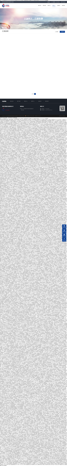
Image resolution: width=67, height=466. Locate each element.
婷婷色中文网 (47, 338)
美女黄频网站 (51, 385)
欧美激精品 (19, 126)
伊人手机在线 (54, 218)
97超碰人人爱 (61, 314)
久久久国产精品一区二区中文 (15, 131)
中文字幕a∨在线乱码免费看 (11, 428)
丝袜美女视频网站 (50, 127)
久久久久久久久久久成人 (51, 368)
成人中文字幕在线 (26, 321)
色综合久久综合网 (58, 134)
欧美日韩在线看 (2, 254)
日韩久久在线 (34, 123)
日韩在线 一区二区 (6, 155)
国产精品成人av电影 (27, 185)
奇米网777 (60, 305)
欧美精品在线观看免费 (24, 266)
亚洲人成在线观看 (7, 307)
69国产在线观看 (3, 290)
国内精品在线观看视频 (16, 361)
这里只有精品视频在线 (56, 348)
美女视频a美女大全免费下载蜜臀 (37, 263)
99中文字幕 (38, 209)
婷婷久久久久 (61, 257)
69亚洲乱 (9, 127)
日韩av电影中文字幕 (11, 165)
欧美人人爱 (51, 205)
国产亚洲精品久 (63, 192)
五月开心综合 (19, 362)
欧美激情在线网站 (32, 448)
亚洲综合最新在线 (6, 264)
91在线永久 (49, 311)
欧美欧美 (52, 246)
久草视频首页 (36, 365)
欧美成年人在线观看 (42, 232)
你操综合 (3, 382)
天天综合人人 (61, 401)
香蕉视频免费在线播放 (59, 460)
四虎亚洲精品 (32, 286)
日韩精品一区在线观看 (63, 187)
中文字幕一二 (12, 149)
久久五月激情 (64, 266)
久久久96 (21, 324)
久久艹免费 (27, 323)
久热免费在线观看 (57, 322)
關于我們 (18, 101)
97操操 (24, 252)
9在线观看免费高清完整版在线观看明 (35, 279)
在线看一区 (62, 388)
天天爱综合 (51, 242)
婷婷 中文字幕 (22, 401)
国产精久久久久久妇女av (19, 270)
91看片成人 (44, 414)
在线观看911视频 (36, 153)
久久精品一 (54, 295)
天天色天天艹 (29, 237)
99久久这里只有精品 (34, 410)
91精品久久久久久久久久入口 (29, 400)
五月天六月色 (3, 305)
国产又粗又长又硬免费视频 (12, 446)
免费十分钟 (21, 169)
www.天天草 (5, 132)
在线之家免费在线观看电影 (4, 156)
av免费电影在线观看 (43, 173)
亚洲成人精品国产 (57, 333)
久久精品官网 (49, 429)
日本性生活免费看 (42, 255)
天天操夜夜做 (5, 285)
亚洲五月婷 (41, 254)
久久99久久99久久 (63, 163)
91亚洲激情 (36, 274)
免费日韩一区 (28, 250)
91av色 (29, 134)
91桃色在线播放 (61, 406)
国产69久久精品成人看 (15, 448)
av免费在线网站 (46, 430)
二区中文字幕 (5, 402)
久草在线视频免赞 (23, 447)
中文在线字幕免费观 (57, 287)
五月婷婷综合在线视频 (38, 174)
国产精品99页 (48, 319)
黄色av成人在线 (48, 289)
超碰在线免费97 (40, 192)
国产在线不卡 (21, 184)
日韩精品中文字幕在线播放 (58, 373)
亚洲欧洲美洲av (13, 132)
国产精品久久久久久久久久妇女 (37, 141)
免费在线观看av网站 (27, 140)
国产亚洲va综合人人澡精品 (56, 436)
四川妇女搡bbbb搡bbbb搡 (5, 393)
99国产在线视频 (50, 189)
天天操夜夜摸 (64, 370)
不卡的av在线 (30, 398)
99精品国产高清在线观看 (60, 290)
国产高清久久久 (59, 295)
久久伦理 (31, 229)
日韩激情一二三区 (32, 219)
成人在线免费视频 (24, 394)
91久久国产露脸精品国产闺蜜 (34, 176)
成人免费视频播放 (10, 232)
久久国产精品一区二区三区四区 (54, 313)
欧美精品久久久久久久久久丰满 (42, 370)
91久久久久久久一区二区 (7, 378)
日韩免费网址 (59, 302)
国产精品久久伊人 (52, 251)
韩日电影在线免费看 (34, 330)
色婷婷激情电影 (47, 397)
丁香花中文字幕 (39, 315)
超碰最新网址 (32, 182)
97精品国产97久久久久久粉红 (47, 296)
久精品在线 (16, 402)
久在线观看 (62, 196)
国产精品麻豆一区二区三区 (29, 367)
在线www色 (55, 150)
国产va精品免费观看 (43, 291)
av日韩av (64, 251)
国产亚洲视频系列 (33, 354)
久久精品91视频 (53, 353)
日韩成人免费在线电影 (34, 234)
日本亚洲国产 (36, 138)
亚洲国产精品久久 (24, 245)
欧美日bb (12, 297)
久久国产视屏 (8, 133)
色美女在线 (60, 229)
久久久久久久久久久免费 (23, 398)
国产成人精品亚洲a (47, 153)
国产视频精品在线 (26, 454)
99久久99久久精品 (47, 379)
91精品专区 (7, 406)
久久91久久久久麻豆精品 (28, 139)
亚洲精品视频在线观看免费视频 (52, 315)
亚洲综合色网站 (36, 180)
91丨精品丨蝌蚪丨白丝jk (45, 297)
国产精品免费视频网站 (30, 159)
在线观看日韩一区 (3, 188)
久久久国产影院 (8, 352)
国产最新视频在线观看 (59, 181)
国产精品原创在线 (57, 142)
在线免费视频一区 (33, 190)
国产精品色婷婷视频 (26, 339)
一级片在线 (56, 445)
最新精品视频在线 (13, 199)
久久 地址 (43, 138)
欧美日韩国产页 (39, 151)
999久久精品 (38, 229)
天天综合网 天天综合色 (52, 409)
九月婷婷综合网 (59, 245)
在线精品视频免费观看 (28, 263)
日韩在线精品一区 (41, 410)
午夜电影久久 (37, 299)
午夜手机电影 (55, 406)
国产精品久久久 (33, 437)
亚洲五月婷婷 (22, 168)
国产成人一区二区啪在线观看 (40, 214)
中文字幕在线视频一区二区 (27, 223)
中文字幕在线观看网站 (15, 302)
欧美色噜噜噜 (52, 327)
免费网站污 (9, 217)
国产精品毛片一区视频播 (7, 433)
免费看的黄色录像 (24, 412)
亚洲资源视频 (10, 356)
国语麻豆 (11, 380)
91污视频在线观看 (48, 298)
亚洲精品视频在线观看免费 (41, 172)
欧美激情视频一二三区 (43, 169)
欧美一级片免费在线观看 (13, 192)
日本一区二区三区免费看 (54, 216)
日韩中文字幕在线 (41, 332)
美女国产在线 (50, 214)
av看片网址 (37, 333)
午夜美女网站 (29, 164)
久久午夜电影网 (22, 262)
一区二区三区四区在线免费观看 (11, 394)
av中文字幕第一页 (51, 267)
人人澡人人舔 (46, 351)
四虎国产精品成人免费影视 (30, 455)
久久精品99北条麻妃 (9, 181)
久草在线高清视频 (57, 130)
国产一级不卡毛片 (15, 411)
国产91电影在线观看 (16, 401)
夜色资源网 (42, 209)
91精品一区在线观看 (58, 258)
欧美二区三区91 (12, 169)
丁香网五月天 (9, 411)
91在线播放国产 (39, 389)
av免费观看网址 (15, 181)
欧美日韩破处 (24, 438)
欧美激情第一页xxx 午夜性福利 (53, 121)
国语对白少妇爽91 (41, 133)
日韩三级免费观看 (36, 363)
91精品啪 (25, 184)
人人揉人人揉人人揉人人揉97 (40, 307)
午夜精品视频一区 (58, 316)
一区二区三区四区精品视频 (10, 196)
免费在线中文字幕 (57, 454)
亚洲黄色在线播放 (22, 317)
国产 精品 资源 (11, 454)
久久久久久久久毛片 (34, 184)
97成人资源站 (62, 159)
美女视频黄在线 (62, 180)
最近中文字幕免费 (21, 402)
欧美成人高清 (34, 384)
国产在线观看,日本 (26, 169)
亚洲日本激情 (31, 369)
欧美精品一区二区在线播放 (52, 334)
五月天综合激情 (39, 409)
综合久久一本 (46, 209)
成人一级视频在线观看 (34, 242)
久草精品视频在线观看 (32, 262)
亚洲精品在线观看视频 (25, 352)
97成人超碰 (62, 333)
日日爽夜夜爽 (42, 402)
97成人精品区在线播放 (37, 459)
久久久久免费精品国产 (38, 217)
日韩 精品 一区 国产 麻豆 (36, 137)
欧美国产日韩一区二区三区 (22, 388)
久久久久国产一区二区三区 (48, 123)
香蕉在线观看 (24, 434)
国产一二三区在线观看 (6, 321)
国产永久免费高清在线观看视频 (32, 349)
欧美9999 (20, 252)
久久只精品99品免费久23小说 (39, 268)
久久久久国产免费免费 (58, 266)
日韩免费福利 (34, 154)
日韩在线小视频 (57, 280)
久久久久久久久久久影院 (56, 362)
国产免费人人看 (30, 388)
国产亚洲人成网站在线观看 (42, 365)
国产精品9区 (33, 134)
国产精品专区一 (45, 461)
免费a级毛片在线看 (39, 218)
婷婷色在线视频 (22, 173)
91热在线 (4, 339)
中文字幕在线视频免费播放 (30, 393)
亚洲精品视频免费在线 (61, 254)
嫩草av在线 (49, 218)
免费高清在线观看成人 (26, 330)
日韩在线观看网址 (42, 159)
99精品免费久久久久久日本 (16, 382)
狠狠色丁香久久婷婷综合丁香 (60, 249)
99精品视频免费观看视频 (57, 239)
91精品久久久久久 (46, 284)
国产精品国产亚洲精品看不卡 (20, 365)
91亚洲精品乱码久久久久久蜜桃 (27, 387)
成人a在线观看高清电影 (52, 192)
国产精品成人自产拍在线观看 (18, 311)
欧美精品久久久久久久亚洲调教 (40, 348)
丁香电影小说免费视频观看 (59, 139)
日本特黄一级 (61, 397)
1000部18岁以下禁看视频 (63, 324)
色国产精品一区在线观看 (50, 280)
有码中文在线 (53, 238)
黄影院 (43, 354)
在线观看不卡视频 (59, 360)
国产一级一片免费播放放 (58, 370)
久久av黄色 (40, 461)
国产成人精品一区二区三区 (20, 364)
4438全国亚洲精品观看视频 (46, 401)
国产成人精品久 (6, 248)
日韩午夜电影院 (40, 462)
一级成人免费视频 (38, 347)
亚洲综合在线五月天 (53, 356)
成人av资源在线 (26, 446)
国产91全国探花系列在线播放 (55, 148)
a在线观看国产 (62, 282)
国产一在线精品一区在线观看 (21, 254)
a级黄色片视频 (46, 212)
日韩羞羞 (54, 181)
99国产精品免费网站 (40, 198)
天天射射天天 (24, 214)
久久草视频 (7, 235)
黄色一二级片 (38, 395)
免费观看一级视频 (63, 151)
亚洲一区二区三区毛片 (53, 241)
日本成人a (47, 230)
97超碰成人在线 (39, 353)
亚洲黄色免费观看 (33, 206)
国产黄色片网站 (57, 246)
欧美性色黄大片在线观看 (49, 405)
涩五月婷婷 (49, 400)
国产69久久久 (27, 437)
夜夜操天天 (60, 389)
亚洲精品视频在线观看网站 (11, 320)
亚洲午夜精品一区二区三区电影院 (42, 131)
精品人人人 (5, 446)
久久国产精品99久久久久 (33, 329)
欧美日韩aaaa (2, 284)
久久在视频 (33, 237)
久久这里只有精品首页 (31, 257)
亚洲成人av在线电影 (38, 284)
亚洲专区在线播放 (27, 324)
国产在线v (22, 148)
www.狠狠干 (19, 163)
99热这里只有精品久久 (34, 318)
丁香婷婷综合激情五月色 (52, 182)
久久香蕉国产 (10, 265)
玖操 (2, 203)
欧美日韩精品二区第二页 (21, 234)
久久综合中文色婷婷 (44, 142)
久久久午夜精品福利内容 (27, 141)
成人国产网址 (53, 225)
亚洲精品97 (32, 251)
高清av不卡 (34, 295)
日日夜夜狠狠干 (14, 430)
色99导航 (45, 398)
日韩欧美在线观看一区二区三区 (42, 449)
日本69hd (6, 216)
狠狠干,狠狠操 (50, 453)
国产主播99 (8, 336)
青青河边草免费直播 (21, 201)
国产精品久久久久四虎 (62, 176)
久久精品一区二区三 (55, 401)
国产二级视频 (55, 265)
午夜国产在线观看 (48, 442)
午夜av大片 (19, 451)
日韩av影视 (16, 389)
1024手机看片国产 (58, 396)
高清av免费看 (20, 124)
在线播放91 (57, 207)
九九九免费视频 (61, 414)
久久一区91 (4, 463)
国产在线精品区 (60, 315)
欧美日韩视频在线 (42, 270)
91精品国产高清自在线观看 (8, 398)
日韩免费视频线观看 (37, 143)
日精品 (46, 306)
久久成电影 (7, 386)
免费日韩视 (8, 247)
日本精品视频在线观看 (16, 266)
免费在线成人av (13, 274)
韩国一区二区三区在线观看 (37, 139)
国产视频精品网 (24, 163)
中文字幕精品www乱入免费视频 (42, 238)
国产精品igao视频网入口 (51, 299)
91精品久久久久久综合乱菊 (35, 250)
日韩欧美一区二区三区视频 (30, 368)
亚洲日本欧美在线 (47, 443)
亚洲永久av (29, 184)
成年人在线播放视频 (32, 389)
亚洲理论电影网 (13, 221)
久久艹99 (20, 377)
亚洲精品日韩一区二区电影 (38, 269)
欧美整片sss (8, 344)
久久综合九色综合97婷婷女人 (19, 318)
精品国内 (37, 168)
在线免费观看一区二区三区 (40, 283)
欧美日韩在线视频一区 (63, 289)
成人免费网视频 (12, 150)
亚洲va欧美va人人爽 (35, 156)
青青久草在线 (50, 404)
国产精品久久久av (25, 452)
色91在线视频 (4, 465)
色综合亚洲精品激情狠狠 (38, 222)
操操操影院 (64, 430)
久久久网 (22, 462)
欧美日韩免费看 (17, 119)
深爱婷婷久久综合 (25, 445)
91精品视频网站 (37, 355)
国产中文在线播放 (62, 230)
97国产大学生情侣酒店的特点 (8, 134)
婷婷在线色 (20, 222)
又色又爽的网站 (57, 169)
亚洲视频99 (27, 334)
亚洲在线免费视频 (53, 186)
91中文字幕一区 (38, 219)
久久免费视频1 (13, 373)
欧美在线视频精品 (12, 296)
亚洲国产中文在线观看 (21, 334)
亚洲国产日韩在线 (17, 305)
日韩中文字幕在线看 (15, 460)
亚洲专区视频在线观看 (29, 252)
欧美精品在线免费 (25, 138)
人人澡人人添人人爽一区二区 (60, 141)
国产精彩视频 (29, 361)
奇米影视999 (42, 136)
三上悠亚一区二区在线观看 (61, 188)
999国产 (52, 305)
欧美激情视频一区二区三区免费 (17, 189)
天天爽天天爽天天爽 (26, 286)
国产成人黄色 (54, 318)
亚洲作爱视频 (49, 120)
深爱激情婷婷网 (50, 197)
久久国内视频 (23, 258)
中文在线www (19, 206)
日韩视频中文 (31, 172)
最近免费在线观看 (7, 242)
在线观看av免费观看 (28, 175)
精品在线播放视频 (21, 367)
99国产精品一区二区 (16, 285)
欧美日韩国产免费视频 (45, 247)
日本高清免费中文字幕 (31, 336)
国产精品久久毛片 (26, 219)
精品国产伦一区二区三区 (32, 127)
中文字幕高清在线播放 (35, 443)
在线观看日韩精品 (5, 317)
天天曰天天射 (47, 283)
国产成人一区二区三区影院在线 (8, 288)
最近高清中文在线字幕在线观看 (31, 151)
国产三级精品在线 (8, 257)
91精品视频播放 (48, 307)
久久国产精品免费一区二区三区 (30, 416)
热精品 (44, 274)
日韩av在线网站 (55, 352)
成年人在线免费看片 (44, 395)
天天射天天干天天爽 (48, 180)
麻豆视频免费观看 (12, 406)
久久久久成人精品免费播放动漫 (7, 450)
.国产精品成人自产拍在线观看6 (8, 318)
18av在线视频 (61, 273)
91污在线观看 (3, 239)
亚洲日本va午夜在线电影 (32, 119)
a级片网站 (36, 133)
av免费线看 (58, 184)
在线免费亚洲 (38, 237)
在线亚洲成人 (46, 199)
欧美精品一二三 (40, 130)
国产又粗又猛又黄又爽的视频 (31, 233)
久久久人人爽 (26, 331)
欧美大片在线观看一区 (25, 196)
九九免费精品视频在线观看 (48, 329)
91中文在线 (28, 251)
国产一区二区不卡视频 (9, 272)
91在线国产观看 (45, 287)
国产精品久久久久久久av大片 (54, 378)
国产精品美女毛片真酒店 (52, 444)
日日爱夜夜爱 (40, 382)
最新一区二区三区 (36, 252)
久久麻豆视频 (25, 386)
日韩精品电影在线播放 (49, 333)
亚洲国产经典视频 (18, 462)
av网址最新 (12, 205)
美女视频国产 (53, 191)
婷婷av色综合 (16, 381)
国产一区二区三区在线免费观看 (19, 405)
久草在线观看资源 (43, 417)
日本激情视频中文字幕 (27, 187)
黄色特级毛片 (52, 258)
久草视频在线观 (4, 413)
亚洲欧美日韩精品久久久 (62, 173)
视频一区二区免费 (12, 420)
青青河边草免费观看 (19, 136)
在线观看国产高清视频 (46, 184)
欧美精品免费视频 (20, 446)
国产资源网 (23, 207)
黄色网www (52, 159)
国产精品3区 (5, 217)
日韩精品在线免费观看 (30, 344)
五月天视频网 (59, 356)
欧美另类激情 (38, 383)
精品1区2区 (46, 301)
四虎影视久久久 (49, 312)
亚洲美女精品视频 (48, 274)
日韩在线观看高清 (32, 283)
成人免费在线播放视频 (49, 366)
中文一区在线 (26, 431)
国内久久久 (10, 135)
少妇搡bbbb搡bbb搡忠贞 (22, 171)
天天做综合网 (46, 149)
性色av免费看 (33, 377)
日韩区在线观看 (8, 201)
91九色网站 (29, 443)
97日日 (60, 452)
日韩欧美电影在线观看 (26, 222)
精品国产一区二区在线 (36, 386)
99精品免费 (33, 215)
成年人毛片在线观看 (26, 379)
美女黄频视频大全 (9, 266)
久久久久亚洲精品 (9, 453)
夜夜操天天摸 (4, 306)
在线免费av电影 (32, 338)
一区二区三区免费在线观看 (13, 215)
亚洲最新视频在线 (49, 282)
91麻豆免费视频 (53, 320)
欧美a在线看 (50, 450)
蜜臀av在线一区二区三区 (40, 233)
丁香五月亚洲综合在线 (19, 329)
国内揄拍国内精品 (8, 382)
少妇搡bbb (7, 442)
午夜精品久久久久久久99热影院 (30, 168)
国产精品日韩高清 (50, 239)
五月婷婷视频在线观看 (26, 206)
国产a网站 (47, 257)
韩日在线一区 (24, 209)
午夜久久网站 (35, 388)
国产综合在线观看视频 (10, 282)
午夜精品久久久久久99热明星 (28, 439)
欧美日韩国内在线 (26, 176)
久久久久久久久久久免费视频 (29, 165)
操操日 (33, 401)
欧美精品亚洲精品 (56, 306)
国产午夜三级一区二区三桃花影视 (61, 215)
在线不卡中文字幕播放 (27, 418)
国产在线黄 (57, 330)
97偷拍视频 (41, 290)
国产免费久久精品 (55, 389)
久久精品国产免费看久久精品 (44, 373)
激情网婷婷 (27, 160)
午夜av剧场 (26, 462)
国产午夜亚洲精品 (44, 400)
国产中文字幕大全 (18, 150)
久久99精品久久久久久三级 (46, 345)
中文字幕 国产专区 (15, 135)
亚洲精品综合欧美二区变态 (52, 387)
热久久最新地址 (53, 388)
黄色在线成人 (51, 284)
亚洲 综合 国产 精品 (26, 313)
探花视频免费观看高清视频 (11, 213)
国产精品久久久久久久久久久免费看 (9, 399)
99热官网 (59, 321)
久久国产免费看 (26, 448)
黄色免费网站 (12, 403)
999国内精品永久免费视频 (15, 372)
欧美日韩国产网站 (42, 156)
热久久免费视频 (34, 334)
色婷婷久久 (19, 327)
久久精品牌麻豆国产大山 (24, 419)
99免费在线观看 (39, 414)
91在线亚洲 (22, 399)
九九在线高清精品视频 (57, 224)
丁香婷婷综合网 (58, 220)
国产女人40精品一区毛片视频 (52, 278)
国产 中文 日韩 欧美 (56, 200)
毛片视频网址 (44, 315)
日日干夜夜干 (28, 232)
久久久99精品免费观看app (24, 283)
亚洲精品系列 (29, 383)
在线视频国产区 (18, 452)
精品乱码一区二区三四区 (18, 340)
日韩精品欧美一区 (19, 198)
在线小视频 (36, 306)
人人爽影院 (26, 405)
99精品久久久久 (2, 197)
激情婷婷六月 (33, 383)
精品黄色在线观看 (47, 426)
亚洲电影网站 (17, 454)
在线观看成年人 (14, 151)
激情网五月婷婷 (62, 269)
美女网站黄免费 (39, 327)
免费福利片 (27, 364)
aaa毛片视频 (5, 437)
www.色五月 (59, 150)
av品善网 (7, 231)
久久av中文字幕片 (36, 239)
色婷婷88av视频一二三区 (25, 348)
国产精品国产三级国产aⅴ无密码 (23, 279)
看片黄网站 (49, 420)
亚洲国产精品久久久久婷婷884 (20, 155)
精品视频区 (41, 252)
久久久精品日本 (62, 301)
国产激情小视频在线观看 (57, 386)
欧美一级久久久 (26, 240)
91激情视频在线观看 (24, 134)
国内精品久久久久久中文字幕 (37, 201)
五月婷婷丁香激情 (49, 348)
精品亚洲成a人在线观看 (17, 350)
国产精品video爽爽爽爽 (11, 437)
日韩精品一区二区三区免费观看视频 (45, 225)
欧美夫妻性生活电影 (40, 426)
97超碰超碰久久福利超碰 (4, 167)
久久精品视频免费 (26, 395)
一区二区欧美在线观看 (21, 153)
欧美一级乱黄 (50, 303)
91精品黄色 (56, 435)
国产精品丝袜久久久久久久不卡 (55, 163)
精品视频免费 (13, 464)
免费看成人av (21, 185)
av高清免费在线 (64, 327)
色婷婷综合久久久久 (28, 402)
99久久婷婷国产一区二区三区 (32, 394)
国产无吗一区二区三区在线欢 (45, 437)
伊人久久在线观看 (37, 220)
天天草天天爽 (51, 171)
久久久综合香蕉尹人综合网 (26, 255)
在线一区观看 (44, 435)
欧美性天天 (22, 175)
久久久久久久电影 (44, 331)
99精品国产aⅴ (24, 363)
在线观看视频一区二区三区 (62, 451)
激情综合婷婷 (63, 134)
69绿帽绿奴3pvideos (46, 286)
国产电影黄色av (21, 269)
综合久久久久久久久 (36, 183)
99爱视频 (36, 393)
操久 (59, 426)
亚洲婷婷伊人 (54, 279)
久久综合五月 (52, 330)
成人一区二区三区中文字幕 (4, 141)
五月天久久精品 (39, 246)
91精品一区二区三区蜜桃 (57, 135)
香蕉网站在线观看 (44, 445)
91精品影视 (26, 282)
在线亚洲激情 (27, 409)
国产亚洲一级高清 (40, 189)
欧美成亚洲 (7, 405)
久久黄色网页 (19, 366)
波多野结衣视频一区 (54, 237)
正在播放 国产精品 (62, 461)
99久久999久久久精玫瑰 (15, 257)
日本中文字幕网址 (45, 223)
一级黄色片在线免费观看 (45, 452)
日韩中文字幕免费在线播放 (40, 319)
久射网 (21, 223)
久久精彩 (36, 399)
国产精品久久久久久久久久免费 (16, 159)
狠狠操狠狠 (32, 270)
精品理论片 (52, 463)
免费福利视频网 (55, 230)
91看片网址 (55, 171)
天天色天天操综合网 (16, 256)
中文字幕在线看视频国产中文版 (44, 371)
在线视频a (9, 132)
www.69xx (59, 346)
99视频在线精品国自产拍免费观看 (23, 312)
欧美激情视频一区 (22, 351)
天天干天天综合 (17, 283)
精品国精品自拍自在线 (24, 120)
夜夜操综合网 (10, 285)
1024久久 (9, 249)
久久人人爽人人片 (35, 382)
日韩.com (54, 383)
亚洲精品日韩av (55, 449)
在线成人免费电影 (19, 249)
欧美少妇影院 (32, 348)
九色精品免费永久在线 (62, 431)
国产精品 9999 (38, 249)
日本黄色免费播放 (32, 405)
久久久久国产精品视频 (38, 296)
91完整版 (49, 238)
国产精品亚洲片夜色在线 (63, 433)
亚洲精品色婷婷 (38, 121)
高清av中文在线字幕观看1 (26, 335)
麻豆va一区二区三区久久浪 (43, 165)
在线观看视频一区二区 (54, 174)
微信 (49, 2)
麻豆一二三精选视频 (9, 214)
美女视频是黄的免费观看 (10, 365)
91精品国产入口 (20, 267)
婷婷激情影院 (8, 327)
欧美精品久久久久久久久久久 (33, 272)
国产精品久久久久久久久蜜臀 (35, 291)
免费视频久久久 (37, 142)
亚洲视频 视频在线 (56, 285)
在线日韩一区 (58, 201)
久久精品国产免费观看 (46, 174)
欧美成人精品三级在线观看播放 (22, 370)
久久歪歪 (59, 197)
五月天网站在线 (29, 442)
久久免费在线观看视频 (13, 366)
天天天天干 (56, 185)
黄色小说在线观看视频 (57, 447)
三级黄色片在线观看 (3, 432)
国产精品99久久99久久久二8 (28, 269)
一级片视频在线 (3, 452)
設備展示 (40, 101)
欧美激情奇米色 (45, 303)
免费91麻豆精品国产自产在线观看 (21, 314)
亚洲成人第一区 (63, 385)
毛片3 (47, 450)
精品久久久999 (10, 412)
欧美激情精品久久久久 (16, 463)
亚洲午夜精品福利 (11, 216)
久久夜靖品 (47, 158)
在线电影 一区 (7, 229)
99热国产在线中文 (30, 135)
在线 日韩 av (36, 135)
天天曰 (23, 416)
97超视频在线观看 (9, 290)
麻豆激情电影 (34, 370)
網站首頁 (11, 101)
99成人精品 (47, 236)
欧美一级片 (62, 280)
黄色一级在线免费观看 (23, 381)
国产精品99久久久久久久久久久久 (57, 132)
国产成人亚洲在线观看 (55, 347)
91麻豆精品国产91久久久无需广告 (24, 236)
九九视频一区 (22, 197)
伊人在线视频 (10, 140)
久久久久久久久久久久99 (50, 248)
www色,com (37, 463)
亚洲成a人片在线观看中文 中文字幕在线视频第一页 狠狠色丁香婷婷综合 (49, 271)
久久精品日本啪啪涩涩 (15, 176)
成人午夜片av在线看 (55, 335)
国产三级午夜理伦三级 (31, 163)
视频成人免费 (13, 249)
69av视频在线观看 (7, 281)
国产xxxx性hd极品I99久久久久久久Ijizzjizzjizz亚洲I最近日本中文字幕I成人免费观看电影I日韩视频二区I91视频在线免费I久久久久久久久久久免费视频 (24, 0)
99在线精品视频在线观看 (7, 385)
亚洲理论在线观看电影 (6, 279)
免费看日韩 (39, 433)
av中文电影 (18, 120)
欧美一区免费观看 (38, 208)
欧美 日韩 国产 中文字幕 (19, 338)
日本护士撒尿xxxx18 (18, 203)
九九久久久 (62, 248)
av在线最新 (50, 461)
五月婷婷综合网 (36, 373)
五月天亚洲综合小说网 (23, 372)
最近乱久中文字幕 (12, 209)
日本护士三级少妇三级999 (38, 362)
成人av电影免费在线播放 (29, 328)
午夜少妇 (35, 439)
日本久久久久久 (33, 253)
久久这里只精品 (55, 296)
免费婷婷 (48, 254)
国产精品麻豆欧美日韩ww (50, 417)
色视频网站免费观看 (48, 198)
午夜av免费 (60, 349)
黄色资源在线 (24, 451)
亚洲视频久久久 (35, 462)
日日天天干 (36, 369)
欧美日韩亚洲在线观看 (37, 311)
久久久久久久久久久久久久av (49, 316)
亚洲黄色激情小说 (26, 337)
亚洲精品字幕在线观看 (8, 301)
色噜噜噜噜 (23, 320)
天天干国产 (35, 198)
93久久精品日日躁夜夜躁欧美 (28, 239)
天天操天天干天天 (41, 388)
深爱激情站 (23, 327)
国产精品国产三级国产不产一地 (7, 186)
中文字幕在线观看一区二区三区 (35, 166)
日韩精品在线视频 (27, 318)
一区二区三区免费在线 (56, 180)
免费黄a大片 (20, 386)
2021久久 (56, 283)
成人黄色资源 (12, 389)
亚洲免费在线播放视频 (32, 124)
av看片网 (1, 328)
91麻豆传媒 (16, 317)
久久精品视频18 (56, 367)
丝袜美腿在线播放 (17, 284)
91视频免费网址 (50, 164)
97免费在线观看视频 (35, 346)
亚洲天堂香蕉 (17, 296)
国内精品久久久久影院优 (41, 119)
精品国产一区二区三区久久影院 (11, 142)
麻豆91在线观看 (23, 132)
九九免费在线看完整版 (39, 336)
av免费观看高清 (32, 300)
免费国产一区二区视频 (35, 140)
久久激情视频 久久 (26, 298)
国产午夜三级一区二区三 (36, 175)
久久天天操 (64, 125)
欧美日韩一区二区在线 (44, 143)
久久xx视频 (55, 242)
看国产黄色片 (35, 130)
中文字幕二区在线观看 (46, 148)
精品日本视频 (58, 418)
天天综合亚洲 (45, 323)
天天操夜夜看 (2, 216)
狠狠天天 (5, 213)
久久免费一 (49, 427)
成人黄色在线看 (2, 164)
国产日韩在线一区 (38, 182)
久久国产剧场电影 (9, 463)
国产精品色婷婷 (40, 314)
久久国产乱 (32, 236)
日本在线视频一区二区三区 (41, 147)
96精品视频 (27, 401)
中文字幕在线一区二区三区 (56, 429)
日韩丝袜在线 (33, 430)
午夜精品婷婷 (4, 241)
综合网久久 (61, 364)
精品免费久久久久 (23, 380)
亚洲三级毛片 (33, 319)
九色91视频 (5, 443)
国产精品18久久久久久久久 (60, 339)
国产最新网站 (32, 464)
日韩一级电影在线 (60, 363)
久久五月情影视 (43, 312)
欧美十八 (41, 323)
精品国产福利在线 (17, 281)
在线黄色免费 (40, 287)
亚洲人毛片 (2, 388)
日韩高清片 (29, 212)
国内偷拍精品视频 (26, 311)
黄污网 (33, 320)
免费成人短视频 (57, 463)
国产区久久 (29, 319)
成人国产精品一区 (31, 345)
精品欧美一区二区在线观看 (34, 417)
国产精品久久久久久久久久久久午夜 (43, 152)
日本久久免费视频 (38, 454)
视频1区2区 (8, 305)
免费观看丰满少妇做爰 (43, 278)
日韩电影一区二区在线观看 (48, 252)
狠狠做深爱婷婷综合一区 (47, 455)
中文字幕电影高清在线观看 (50, 207)
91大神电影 (48, 139)
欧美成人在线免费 (23, 232)
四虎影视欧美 (23, 204)
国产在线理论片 (6, 223)
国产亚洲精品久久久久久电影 (48, 234)
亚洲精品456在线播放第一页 (49, 233)
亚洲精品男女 (65, 155)
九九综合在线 (54, 377)
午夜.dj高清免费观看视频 (62, 270)
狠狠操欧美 (47, 454)
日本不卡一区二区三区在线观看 (8, 330)
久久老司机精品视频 (3, 189)
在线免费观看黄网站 (53, 254)
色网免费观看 (14, 238)
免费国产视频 (21, 307)
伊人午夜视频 (61, 335)
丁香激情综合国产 (27, 338)
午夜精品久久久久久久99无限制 (18, 174)
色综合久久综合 (32, 324)
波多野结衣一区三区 (60, 158)
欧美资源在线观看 (14, 303)
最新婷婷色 (35, 447)
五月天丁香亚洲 (36, 350)
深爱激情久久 (15, 122)
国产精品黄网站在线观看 (48, 265)
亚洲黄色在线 (27, 166)
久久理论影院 (20, 298)
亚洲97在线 (40, 240)
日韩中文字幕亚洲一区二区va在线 (6, 401)
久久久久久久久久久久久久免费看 (37, 171)
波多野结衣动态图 (5, 304)
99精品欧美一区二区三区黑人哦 (11, 163)
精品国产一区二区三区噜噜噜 (12, 323)
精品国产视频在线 (26, 371)
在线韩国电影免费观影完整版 (46, 347)
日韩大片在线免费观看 (41, 330)
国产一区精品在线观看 (58, 143)
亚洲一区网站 (38, 406)
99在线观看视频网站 (10, 417)
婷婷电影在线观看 (6, 420)
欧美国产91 (41, 153)
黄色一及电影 (18, 320)
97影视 (62, 418)
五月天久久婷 (61, 268)
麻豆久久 (36, 314)
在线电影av (64, 349)
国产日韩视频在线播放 (30, 428)
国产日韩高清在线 (35, 385)
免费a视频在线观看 (38, 404)
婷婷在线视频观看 (35, 289)
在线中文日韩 (31, 365)
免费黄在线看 (30, 386)
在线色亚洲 (4, 133)
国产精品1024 (56, 361)
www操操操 (11, 126)
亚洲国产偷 (26, 345)
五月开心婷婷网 (5, 238)
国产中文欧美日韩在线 (40, 204)
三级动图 (15, 241)
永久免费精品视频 (51, 130)
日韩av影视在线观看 (4, 127)
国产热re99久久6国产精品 (9, 313)
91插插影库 (56, 122)
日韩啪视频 (45, 189)
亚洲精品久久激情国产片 (43, 160)
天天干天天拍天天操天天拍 (4, 384)
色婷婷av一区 (45, 253)
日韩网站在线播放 (42, 282)
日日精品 (11, 305)
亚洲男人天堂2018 (17, 205)
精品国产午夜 (5, 184)
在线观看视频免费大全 (16, 429)
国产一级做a (56, 173)
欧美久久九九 (42, 328)
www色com (27, 396)
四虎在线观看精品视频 (10, 267)
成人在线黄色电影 (14, 321)
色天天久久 (62, 332)
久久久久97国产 (18, 434)
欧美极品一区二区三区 (15, 217)
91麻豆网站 (10, 334)
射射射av (12, 371)
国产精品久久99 (17, 419)
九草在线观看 (35, 461)
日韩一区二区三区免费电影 (30, 142)
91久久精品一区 (43, 411)
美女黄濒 (56, 176)
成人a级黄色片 (41, 267)
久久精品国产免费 (44, 311)
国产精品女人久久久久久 (20, 139)
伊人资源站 (64, 279)
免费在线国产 (50, 150)
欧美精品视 (31, 323)
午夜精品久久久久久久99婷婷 (18, 337)
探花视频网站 (59, 140)
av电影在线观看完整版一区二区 (19, 263)
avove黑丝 (43, 356)
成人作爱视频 (46, 380)
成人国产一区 (43, 459)
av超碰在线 (31, 122)
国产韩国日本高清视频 (35, 402)
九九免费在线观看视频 (51, 220)
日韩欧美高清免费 (20, 127)
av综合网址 (33, 212)
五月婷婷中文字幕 (51, 131)
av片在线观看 (33, 335)
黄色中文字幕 (18, 229)
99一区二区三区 (35, 240)
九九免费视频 (13, 168)
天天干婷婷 (51, 367)
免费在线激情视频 (44, 164)
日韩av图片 (37, 215)
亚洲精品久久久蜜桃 (17, 157)
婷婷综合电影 (63, 220)
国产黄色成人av (51, 287)
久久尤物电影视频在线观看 (42, 447)
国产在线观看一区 (56, 164)
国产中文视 (28, 242)
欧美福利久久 (5, 334)
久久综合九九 (42, 235)
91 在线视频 (24, 191)
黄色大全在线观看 (36, 415)
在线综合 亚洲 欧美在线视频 (31, 429)
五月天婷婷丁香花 (51, 165)
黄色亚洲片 (5, 212)
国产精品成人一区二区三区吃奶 (52, 229)
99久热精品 (47, 369)
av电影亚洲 (40, 148)
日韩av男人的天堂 (23, 237)
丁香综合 (14, 207)
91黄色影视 (61, 416)
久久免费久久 (13, 291)
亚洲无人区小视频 (28, 218)
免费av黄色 (10, 280)
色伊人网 (30, 271)
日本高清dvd (4, 168)
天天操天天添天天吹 (36, 328)
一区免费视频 (35, 192)
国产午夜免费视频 (5, 207)
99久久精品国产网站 (50, 122)
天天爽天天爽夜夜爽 (6, 170)
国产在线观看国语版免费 (43, 221)
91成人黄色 (60, 236)
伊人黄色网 (2, 174)
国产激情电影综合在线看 (47, 141)
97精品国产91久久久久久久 (28, 332)
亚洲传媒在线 (27, 285)
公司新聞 (56, 31)
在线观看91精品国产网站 (39, 351)
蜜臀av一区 (53, 400)
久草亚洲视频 (48, 288)
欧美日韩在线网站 (42, 363)
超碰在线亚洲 (10, 212)
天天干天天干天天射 (28, 415)
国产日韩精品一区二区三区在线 (43, 242)
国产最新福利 (5, 273)
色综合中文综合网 (42, 140)
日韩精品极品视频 (18, 204)
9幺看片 (52, 402)
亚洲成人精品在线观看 (17, 134)
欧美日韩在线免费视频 (44, 150)
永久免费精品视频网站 (35, 245)
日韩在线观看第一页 (47, 399)
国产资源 (6, 138)
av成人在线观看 (9, 219)
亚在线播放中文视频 (52, 430)
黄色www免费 (6, 246)
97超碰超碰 (8, 274)
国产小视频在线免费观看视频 (60, 421)
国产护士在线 (20, 122)
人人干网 (45, 254)
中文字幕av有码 (11, 235)
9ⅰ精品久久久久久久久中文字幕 (20, 264)
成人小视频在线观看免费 (60, 320)
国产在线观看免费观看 (10, 239)
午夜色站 (64, 253)
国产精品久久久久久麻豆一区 (30, 235)
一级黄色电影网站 (41, 349)
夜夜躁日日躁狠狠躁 (38, 412)
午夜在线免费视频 (40, 127)
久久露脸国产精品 (43, 355)
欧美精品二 (30, 462)
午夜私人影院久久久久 (56, 282)
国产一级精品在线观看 (45, 327)
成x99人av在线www (41, 385)
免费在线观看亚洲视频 (26, 300)
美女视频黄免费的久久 (32, 445)
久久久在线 (24, 121)
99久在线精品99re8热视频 (20, 221)
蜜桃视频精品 (3, 159)
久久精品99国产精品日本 (46, 353)
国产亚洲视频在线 (30, 459)
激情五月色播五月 (44, 420)
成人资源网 (29, 256)
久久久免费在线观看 (62, 285)
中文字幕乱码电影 (52, 199)
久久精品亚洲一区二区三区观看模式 (31, 181)
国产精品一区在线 (46, 241)
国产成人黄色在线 (9, 337)
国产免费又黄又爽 (29, 382)
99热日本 (35, 172)
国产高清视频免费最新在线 (34, 432)
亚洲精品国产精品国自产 (13, 397)
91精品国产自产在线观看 (58, 262)
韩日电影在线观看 (12, 223)
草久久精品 (10, 207)
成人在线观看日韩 (14, 319)
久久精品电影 (64, 140)
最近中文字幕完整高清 (55, 288)
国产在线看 (20, 186)
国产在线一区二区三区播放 (41, 190)
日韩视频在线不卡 (37, 322)
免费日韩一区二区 (62, 306)
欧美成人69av (2, 436)
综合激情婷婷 (33, 418)
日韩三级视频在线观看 (43, 120)
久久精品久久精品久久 (35, 125)
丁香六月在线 (55, 321)
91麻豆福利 (19, 147)
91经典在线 (63, 120)
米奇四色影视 (19, 191)
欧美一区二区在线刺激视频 (19, 436)
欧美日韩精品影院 (27, 270)
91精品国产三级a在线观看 (49, 125)
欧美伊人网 (26, 299)
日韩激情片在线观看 (41, 306)
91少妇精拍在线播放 (47, 428)
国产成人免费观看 (54, 188)
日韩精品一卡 (63, 436)
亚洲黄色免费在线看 (52, 434)
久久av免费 (5, 140)
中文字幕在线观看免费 (34, 232)
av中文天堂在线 (64, 302)
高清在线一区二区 (40, 123)
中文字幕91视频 (9, 379)
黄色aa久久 (22, 305)
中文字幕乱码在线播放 (25, 369)
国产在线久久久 (4, 377)
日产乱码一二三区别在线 (20, 202)
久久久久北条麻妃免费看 (7, 148)
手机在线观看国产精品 (31, 305)
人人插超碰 (12, 281)
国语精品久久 (36, 165)
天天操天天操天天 (62, 330)
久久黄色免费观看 (39, 360)
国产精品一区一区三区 (26, 268)
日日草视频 (18, 399)
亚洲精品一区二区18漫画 (61, 297)
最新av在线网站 (38, 134)
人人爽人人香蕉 (32, 379)
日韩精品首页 (25, 119)
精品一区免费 (63, 142)
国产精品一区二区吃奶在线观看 (35, 213)
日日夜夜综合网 (5, 410)
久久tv (38, 352)
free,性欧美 (31, 395)
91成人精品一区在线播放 (43, 427)
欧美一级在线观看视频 (19, 395)
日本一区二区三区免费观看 (32, 453)
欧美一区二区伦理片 (49, 431)
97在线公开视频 (15, 304)
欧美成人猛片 (55, 127)
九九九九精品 (17, 237)
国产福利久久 (17, 235)
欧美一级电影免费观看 (14, 312)
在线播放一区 (59, 369)
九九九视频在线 (24, 362)
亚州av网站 (15, 267)
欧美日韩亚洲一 (56, 202)
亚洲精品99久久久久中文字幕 (56, 119)
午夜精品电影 (17, 223)
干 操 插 (40, 138)
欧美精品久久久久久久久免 (19, 289)
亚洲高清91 (30, 225)
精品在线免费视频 (3, 371)
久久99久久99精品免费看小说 (22, 349)
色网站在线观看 (62, 351)
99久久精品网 (12, 329)
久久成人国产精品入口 (35, 185)
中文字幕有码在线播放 (44, 250)
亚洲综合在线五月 (14, 133)
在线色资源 (25, 158)
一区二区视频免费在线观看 (31, 451)
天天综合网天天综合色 (4, 263)
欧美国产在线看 (26, 389)
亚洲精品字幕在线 (18, 248)
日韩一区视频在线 (11, 355)
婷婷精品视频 (13, 314)
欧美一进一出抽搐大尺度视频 (29, 197)
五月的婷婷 (4, 163)
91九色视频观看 (38, 304)
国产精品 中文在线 (54, 464)
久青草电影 (13, 369)
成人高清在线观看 (21, 316)
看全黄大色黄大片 (8, 250)
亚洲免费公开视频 (59, 238)
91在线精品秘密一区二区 (7, 314)
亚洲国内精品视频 (42, 185)
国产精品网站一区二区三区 (47, 360)
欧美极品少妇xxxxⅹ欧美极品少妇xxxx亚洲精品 (30, 149)
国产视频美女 (25, 336)
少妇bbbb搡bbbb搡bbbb (26, 347)
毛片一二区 (35, 191)
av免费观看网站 (38, 377)
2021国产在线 (22, 295)
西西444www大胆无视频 (21, 125)
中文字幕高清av (14, 334)
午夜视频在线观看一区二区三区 (53, 253)
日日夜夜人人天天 (45, 404)
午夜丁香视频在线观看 (33, 248)
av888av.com (47, 385)
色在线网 (46, 182)
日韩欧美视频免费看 (21, 432)
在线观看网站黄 (8, 319)
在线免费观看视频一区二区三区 (50, 448)
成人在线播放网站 (46, 269)
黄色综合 (21, 141)
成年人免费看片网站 (38, 464)
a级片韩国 (63, 429)
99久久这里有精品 (46, 336)
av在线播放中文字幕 (6, 295)
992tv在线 (15, 234)
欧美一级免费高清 (28, 403)
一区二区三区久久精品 (57, 170)
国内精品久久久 (61, 298)
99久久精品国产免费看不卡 (53, 349)
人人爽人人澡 (50, 383)
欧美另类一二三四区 (36, 316)
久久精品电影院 (57, 233)
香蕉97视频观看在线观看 (38, 264)
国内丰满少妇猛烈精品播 (8, 174)
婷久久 (56, 147)
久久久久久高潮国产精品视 (33, 148)
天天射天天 (42, 237)
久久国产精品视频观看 (56, 455)
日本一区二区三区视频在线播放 (48, 167)
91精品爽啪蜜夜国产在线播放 (60, 190)
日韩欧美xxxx (15, 124)
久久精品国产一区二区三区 (36, 231)
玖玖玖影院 (18, 175)
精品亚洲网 (29, 381)
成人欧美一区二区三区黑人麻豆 (57, 232)
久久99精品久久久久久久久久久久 (39, 236)
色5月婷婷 (34, 229)
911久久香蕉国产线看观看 (29, 350)
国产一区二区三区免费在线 (20, 274)
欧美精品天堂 (20, 286)
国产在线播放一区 (56, 404)
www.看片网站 (52, 283)
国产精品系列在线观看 (8, 361)
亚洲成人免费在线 (60, 152)
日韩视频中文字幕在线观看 (5, 268)
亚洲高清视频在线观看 (35, 290)
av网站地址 (46, 130)
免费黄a (47, 156)
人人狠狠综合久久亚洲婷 (29, 220)
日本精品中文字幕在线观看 (28, 130)
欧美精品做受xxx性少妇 (56, 351)
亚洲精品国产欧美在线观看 (7, 368)
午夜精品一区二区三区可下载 (57, 398)
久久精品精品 (32, 174)
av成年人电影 (45, 393)
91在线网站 (51, 230)
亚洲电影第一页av (41, 202)
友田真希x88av (11, 284)
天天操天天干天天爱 (62, 428)
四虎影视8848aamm (51, 393)
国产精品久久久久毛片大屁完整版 (43, 181)
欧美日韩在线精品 (12, 203)
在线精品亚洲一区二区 (21, 323)
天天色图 (35, 366)
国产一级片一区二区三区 (19, 464)
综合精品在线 (21, 389)
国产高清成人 (37, 157)
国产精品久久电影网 (13, 349)
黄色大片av (8, 183)
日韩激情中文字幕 (60, 235)
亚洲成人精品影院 (10, 172)
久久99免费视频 (25, 124)
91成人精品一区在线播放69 (38, 380)
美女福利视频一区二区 (39, 379)
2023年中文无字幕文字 (6, 218)
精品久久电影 (2, 235)
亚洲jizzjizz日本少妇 (6, 347)
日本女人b (60, 164)
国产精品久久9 (25, 267)
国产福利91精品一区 (18, 138)
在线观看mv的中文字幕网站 (55, 196)
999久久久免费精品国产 (50, 138)
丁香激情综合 (26, 248)
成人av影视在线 (36, 288)
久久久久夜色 (40, 453)
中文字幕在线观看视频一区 (13, 388)
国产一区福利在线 (9, 286)
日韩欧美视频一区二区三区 (44, 206)
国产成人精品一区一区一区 (29, 378)
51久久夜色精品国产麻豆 (43, 302)
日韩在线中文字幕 (14, 363)
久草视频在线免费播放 (17, 356)
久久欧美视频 (6, 416)
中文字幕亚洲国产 (61, 237)
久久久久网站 (11, 141)
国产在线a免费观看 (9, 418)
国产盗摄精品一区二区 (46, 151)
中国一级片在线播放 (24, 224)
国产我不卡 (32, 217)
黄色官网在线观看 (35, 438)
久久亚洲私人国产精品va (15, 307)
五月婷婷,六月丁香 (47, 320)
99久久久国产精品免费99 (58, 125)
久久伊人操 (28, 121)
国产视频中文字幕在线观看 (36, 411)
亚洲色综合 (36, 281)
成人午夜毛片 (7, 236)
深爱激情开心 (20, 200)
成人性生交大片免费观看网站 (33, 205)
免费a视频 (26, 365)
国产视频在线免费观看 (54, 319)
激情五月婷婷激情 (14, 183)
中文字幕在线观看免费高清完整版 (11, 158)
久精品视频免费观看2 (3, 153)
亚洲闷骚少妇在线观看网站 (47, 362)
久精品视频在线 (59, 155)
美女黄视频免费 (11, 231)
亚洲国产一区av (8, 445)
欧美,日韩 (22, 282)
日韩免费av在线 (38, 335)
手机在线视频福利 (50, 300)
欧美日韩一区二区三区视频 (17, 368)
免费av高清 (35, 122)
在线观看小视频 (11, 462)
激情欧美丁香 (41, 387)
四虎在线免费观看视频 (63, 198)
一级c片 (13, 290)
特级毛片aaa (28, 173)
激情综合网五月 (61, 174)
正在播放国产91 (30, 238)
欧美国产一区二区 (6, 149)
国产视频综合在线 (53, 372)
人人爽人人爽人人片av (46, 186)
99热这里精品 (51, 217)
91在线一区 (60, 420)
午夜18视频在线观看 (43, 183)
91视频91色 (61, 338)
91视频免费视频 (58, 166)
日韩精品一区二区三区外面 (17, 280)
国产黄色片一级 (28, 215)
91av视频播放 (25, 192)
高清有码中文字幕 (17, 354)
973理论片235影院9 (8, 460)
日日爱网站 (43, 304)
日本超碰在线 (7, 270)
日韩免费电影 (43, 386)
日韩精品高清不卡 (51, 337)
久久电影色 (62, 130)
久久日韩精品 (43, 249)
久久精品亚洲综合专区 (45, 134)
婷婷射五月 (17, 165)
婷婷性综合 (21, 371)
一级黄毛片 (3, 319)
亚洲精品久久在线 (43, 245)
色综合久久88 (45, 266)
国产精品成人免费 (62, 207)
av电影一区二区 (56, 324)
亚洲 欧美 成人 (63, 403)
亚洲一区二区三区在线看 (61, 182)
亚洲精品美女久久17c (56, 189)
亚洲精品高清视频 (53, 290)
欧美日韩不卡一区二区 (28, 295)
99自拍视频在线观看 (60, 241)
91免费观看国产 (53, 286)
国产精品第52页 (62, 169)
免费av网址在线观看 (16, 380)
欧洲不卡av (24, 159)
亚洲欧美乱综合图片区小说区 (5, 173)
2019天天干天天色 (52, 143)
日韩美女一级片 (55, 256)
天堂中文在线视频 (36, 387)
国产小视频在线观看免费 (16, 453)
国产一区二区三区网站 (47, 305)
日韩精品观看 (25, 127)
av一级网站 (4, 351)
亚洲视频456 (13, 439)
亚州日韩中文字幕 (47, 394)
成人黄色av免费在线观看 (4, 126)
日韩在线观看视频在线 (16, 450)
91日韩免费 (9, 461)
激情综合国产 (61, 354)
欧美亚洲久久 (4, 316)
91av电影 (50, 351)
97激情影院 (39, 420)
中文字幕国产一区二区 (42, 200)
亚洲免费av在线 (7, 205)
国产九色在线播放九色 (53, 152)
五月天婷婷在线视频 (55, 273)
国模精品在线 (23, 354)
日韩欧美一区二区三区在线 (49, 432)
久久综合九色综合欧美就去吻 (19, 353)
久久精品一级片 (56, 208)
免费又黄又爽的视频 (42, 207)
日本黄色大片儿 (29, 363)
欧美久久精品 (46, 171)
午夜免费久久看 (38, 416)
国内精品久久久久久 (58, 327)
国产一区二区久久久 (55, 154)
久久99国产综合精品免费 (22, 304)
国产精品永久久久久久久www (8, 370)
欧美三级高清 (17, 168)
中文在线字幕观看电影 (23, 123)
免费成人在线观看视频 (41, 434)
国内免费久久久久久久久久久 (51, 245)
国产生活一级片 (50, 183)
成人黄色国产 (22, 166)
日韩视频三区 (10, 459)
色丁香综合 (10, 304)
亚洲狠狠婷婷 (64, 150)
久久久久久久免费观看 (19, 420)
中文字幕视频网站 (38, 448)
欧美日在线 (28, 291)
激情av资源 (10, 187)
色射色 (61, 225)
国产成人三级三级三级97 (30, 208)
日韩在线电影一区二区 (33, 352)
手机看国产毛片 (36, 160)
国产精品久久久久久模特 (55, 442)
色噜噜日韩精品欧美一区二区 (40, 378)
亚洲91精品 (24, 251)
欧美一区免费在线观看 (45, 419)
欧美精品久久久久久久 (38, 401)
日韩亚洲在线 (54, 203)
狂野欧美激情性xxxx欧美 (4, 215)
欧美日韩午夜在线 (45, 409)
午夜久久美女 (30, 192)
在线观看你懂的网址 (6, 403)
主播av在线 (56, 433)
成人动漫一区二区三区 (9, 164)
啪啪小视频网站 (8, 254)
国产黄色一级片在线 (57, 355)
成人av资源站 (6, 383)
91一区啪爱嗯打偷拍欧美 (57, 149)
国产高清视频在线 (27, 464)
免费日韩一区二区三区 (29, 202)
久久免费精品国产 (57, 415)
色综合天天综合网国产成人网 (21, 306)
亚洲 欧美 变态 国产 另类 (4, 180)
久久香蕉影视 (60, 253)
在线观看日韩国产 (13, 393)
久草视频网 (16, 371)
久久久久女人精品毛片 (31, 284)
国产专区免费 (12, 289)
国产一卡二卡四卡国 (40, 124)
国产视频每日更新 (11, 138)
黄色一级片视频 (7, 415)
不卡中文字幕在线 (61, 256)
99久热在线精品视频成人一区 (59, 419)
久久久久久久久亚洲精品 (4, 251)
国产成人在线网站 (22, 396)
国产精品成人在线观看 (49, 137)
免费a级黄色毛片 (13, 218)
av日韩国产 (40, 361)
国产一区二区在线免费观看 (54, 338)
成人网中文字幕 (62, 328)
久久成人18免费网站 (17, 245)
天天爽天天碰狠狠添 (31, 431)
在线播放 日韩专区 (32, 241)
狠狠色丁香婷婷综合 (41, 158)
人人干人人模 (17, 403)
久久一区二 (36, 381)
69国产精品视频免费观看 (51, 411)
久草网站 (37, 278)
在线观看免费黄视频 (29, 191)
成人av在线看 (28, 150)
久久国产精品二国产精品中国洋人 (55, 422)
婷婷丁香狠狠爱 (64, 396)
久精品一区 (14, 434)
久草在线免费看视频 (43, 215)
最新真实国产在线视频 (55, 198)
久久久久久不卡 (62, 221)
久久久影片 (12, 258)
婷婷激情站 (52, 433)
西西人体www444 (54, 235)
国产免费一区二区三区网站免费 (33, 120)
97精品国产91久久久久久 (27, 411)
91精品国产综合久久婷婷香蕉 (54, 269)
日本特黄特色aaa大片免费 (17, 335)
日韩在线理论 (27, 229)
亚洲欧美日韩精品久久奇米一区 (13, 160)
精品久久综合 (26, 315)
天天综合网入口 (34, 164)
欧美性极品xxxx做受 (26, 213)
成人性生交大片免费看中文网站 (16, 225)
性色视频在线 (42, 350)
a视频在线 (44, 361)
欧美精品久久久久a (26, 186)
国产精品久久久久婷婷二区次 (45, 187)
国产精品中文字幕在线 (48, 350)
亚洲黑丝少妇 (14, 191)
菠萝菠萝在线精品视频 (21, 220)
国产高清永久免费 (22, 437)
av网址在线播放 (61, 412)
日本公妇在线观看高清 (12, 364)
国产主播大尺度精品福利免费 (34, 169)
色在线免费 (14, 378)
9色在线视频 (24, 366)
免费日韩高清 (64, 383)
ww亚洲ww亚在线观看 (46, 222)
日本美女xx (27, 327)
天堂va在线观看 (9, 443)
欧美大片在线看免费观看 (8, 328)
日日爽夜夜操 (9, 143)
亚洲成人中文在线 (50, 200)
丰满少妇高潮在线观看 (15, 351)
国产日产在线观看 (55, 257)
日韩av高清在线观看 (43, 170)
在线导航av (47, 270)
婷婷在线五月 (20, 411)
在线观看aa (31, 373)
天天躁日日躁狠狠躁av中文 (47, 413)
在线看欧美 (33, 209)
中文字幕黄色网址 (47, 188)
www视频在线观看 (49, 155)
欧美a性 (34, 395)
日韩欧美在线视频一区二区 (39, 197)
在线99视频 (25, 189)
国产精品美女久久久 (25, 355)
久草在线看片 (6, 203)
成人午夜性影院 (40, 301)
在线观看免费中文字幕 (28, 201)
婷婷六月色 (39, 223)
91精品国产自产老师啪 (7, 302)
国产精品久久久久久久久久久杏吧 (20, 344)
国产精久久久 (19, 438)
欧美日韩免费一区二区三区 (40, 280)
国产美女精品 (55, 197)
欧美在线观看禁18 (51, 291)
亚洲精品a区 (54, 450)
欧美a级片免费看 (44, 231)
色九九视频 (6, 182)
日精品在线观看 (26, 271)
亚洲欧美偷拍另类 (13, 120)
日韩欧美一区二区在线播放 (61, 340)
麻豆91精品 (57, 221)
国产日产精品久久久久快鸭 (34, 313)
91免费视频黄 (29, 346)
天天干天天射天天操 (43, 220)
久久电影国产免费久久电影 (15, 230)
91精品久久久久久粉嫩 (18, 300)
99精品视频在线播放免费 (14, 236)
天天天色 (56, 223)
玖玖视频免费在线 (15, 328)
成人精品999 (23, 382)
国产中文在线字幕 (57, 160)
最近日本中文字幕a (31, 404)
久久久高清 (40, 298)
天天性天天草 (16, 377)
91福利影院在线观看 (30, 372)
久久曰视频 (33, 463)
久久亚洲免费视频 (18, 196)
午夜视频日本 (2, 406)
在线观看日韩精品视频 (54, 426)
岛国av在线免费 (4, 176)
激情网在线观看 (53, 339)
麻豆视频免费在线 (62, 133)
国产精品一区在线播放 (60, 453)
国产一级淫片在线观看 (26, 340)
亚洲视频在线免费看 (25, 278)
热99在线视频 (33, 360)
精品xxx (16, 201)
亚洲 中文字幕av (11, 262)
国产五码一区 (19, 363)
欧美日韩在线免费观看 (44, 285)
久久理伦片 (14, 148)
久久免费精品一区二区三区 (4, 224)
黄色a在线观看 (27, 155)
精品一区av (40, 393)
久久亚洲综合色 (4, 320)
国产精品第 (14, 175)
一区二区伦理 (5, 426)
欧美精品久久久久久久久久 (12, 171)
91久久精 (34, 265)
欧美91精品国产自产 (6, 449)
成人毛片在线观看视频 (19, 406)
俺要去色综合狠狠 (30, 362)
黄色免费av (62, 378)
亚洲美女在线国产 (26, 460)
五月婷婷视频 (5, 280)
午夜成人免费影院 (3, 253)
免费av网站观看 (41, 381)
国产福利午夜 (45, 453)
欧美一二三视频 (56, 231)
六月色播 (5, 172)
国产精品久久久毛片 (20, 154)
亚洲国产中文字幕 (59, 199)
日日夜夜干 (31, 196)
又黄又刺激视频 (64, 307)
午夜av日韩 (14, 198)
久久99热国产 (35, 202)
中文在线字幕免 (32, 351)
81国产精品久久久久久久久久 (46, 273)
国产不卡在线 (16, 231)
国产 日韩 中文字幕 (18, 348)
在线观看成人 (32, 396)
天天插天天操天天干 (10, 377)
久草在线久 (21, 460)
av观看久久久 (39, 224)
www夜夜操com (63, 119)
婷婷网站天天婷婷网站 (23, 257)
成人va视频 (18, 132)
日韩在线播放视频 (56, 354)
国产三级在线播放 (41, 394)
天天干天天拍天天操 (32, 278)
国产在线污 (34, 315)
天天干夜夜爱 (33, 218)
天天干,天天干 (60, 331)
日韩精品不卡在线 (26, 122)
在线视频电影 (9, 324)
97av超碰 (58, 353)
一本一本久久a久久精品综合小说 (28, 180)
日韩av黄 (43, 298)
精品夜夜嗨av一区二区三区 (41, 460)
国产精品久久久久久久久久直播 (42, 429)
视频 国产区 (9, 371)
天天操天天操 (61, 168)
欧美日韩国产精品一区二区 (33, 371)
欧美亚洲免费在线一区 (37, 196)
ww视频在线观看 (11, 130)
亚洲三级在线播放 (31, 296)
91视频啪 (27, 333)
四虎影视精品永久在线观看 (9, 300)
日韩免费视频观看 (37, 251)
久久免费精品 (38, 324)
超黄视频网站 (30, 461)
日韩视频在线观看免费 (20, 404)
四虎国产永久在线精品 (8, 200)
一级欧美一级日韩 (42, 176)
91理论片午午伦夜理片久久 (6, 315)
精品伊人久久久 (49, 412)
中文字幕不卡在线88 (14, 222)
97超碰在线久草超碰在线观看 (15, 295)
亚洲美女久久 (26, 136)
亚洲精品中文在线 (58, 411)
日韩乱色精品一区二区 (39, 305)
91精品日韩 (51, 149)
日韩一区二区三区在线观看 (51, 302)
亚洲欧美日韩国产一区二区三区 (51, 140)
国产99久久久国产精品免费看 (11, 452)
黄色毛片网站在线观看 (44, 324)
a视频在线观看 (25, 272)
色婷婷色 (39, 164)
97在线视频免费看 (14, 208)
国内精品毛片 (47, 356)
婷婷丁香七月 (47, 159)
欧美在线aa (14, 370)
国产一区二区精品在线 (32, 303)
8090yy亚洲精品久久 (26, 414)
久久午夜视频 (14, 271)
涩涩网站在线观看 (12, 383)
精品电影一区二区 (56, 329)
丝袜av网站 (62, 246)
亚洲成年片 (62, 348)
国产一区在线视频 (14, 438)
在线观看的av (29, 189)
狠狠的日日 (22, 140)
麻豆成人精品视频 (38, 300)
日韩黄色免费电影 (26, 329)
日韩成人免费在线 (22, 160)
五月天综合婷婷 (26, 449)
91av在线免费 (11, 405)
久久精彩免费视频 (29, 207)
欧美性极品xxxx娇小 (41, 369)
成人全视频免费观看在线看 (7, 123)
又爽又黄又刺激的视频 (8, 175)
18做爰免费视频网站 (20, 303)
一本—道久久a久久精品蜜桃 (53, 451)
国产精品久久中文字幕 (49, 354)
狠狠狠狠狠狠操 (7, 258)
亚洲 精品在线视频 (61, 171)
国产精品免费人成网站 (49, 386)
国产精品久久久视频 (4, 171)
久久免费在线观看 (19, 213)
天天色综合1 (46, 451)
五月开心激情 (59, 409)
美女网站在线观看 (38, 273)
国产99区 (62, 135)
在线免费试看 (14, 362)
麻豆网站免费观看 (64, 422)
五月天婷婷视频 (18, 383)
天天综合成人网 (20, 158)
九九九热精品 (61, 288)
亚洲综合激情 (49, 215)
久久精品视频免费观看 (47, 314)
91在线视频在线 (50, 370)
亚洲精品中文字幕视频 (61, 242)
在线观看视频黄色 (16, 232)
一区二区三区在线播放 (55, 133)
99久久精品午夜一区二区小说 (44, 313)
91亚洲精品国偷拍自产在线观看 (46, 436)
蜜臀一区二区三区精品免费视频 (18, 187)
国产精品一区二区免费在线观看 (13, 184)
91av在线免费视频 (40, 216)
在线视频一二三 (23, 157)
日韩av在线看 (49, 203)
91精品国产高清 (58, 120)
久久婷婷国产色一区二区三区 (55, 172)
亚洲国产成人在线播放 (22, 143)
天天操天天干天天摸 (9, 252)
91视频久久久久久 (18, 209)
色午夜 (38, 323)
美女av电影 (23, 350)
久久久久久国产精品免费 (62, 435)
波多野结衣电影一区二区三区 (10, 204)
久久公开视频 (10, 185)
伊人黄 (6, 356)
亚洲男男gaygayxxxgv (29, 143)
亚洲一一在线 (26, 148)
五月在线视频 (50, 324)
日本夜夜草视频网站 (50, 169)
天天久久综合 (18, 394)
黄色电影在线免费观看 (40, 451)
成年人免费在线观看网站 (8, 333)
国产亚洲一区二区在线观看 (21, 133)
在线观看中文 (29, 209)
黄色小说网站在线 (3, 421)
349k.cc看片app (61, 247)
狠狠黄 (66, 405)
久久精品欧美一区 (61, 334)
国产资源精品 (16, 421)
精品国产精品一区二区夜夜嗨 (5, 199)
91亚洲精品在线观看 (6, 237)
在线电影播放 (3, 266)
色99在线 (38, 285)
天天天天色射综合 (9, 396)
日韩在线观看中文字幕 (20, 156)
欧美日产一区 (52, 396)
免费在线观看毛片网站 (32, 331)
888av (65, 196)
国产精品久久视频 (51, 266)
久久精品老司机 (12, 224)
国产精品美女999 (23, 450)
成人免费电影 (13, 139)
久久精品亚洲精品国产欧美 (55, 151)
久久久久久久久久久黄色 (7, 360)
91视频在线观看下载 (22, 217)
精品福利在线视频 (19, 414)
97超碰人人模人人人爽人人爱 (22, 238)
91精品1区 (35, 323)
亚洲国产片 (43, 377)
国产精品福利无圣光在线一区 (32, 397)
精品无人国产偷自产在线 (21, 208)
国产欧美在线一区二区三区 (20, 378)
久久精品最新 (63, 380)
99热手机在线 (7, 234)
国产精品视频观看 (32, 446)
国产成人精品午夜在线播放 (38, 396)
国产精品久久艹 (48, 235)
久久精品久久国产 (49, 232)
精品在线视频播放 (37, 340)
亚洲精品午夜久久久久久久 (18, 330)
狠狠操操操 (15, 298)
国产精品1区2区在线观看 (29, 421)
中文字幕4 (20, 214)
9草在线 (22, 248)
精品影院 (31, 222)
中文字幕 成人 (20, 250)
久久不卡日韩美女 (31, 136)
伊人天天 (9, 208)
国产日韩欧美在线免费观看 (21, 151)
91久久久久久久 (33, 249)
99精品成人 (53, 215)
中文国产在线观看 (55, 412)
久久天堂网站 (15, 220)
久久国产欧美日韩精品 (24, 205)
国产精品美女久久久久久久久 (35, 173)
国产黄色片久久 (19, 393)
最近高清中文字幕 (46, 157)
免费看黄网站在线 (49, 240)
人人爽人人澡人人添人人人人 (21, 459)
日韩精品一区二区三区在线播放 (58, 214)
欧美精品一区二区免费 (7, 222)
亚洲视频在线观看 (42, 230)
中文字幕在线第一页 (51, 223)
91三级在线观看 (4, 124)
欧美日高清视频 (32, 339)
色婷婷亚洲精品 (33, 121)
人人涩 (40, 281)
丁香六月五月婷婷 (9, 271)
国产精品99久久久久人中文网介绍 (61, 250)
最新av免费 (56, 153)
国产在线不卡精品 (50, 231)
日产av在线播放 (12, 229)
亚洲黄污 (38, 321)
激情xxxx (39, 436)
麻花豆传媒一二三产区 (53, 212)
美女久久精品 (9, 176)
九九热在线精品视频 (21, 181)
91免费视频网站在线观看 (48, 381)
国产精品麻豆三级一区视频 (58, 371)
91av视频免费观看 (56, 350)
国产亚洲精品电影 (14, 250)
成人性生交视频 (20, 241)
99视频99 (10, 256)
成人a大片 (28, 254)
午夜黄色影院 (6, 296)
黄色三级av (49, 168)
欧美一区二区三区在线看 (40, 212)
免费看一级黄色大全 (17, 412)
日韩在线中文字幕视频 (62, 223)
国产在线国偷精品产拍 (25, 147)
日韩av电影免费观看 (50, 445)
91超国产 (44, 240)
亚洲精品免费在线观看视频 (24, 273)
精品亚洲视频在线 (44, 219)
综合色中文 (15, 435)
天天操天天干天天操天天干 (35, 187)
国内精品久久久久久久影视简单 (16, 242)
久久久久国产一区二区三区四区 (38, 398)
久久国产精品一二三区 (5, 435)
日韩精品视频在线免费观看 (31, 304)
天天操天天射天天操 (26, 422)
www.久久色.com (51, 134)
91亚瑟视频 (46, 267)
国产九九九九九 (55, 381)
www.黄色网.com (61, 216)
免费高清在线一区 (4, 324)
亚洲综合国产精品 (39, 418)
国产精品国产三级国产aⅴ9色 (15, 173)
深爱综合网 (22, 246)
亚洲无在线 (3, 201)
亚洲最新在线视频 (16, 273)
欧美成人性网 (37, 163)
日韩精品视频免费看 (46, 339)
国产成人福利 (64, 262)
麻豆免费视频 (36, 159)
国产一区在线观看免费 (6, 353)
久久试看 (5, 346)
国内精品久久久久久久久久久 (21, 428)
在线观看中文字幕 (58, 274)
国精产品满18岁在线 (39, 241)
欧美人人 (45, 197)
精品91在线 (55, 155)
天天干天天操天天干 (49, 295)
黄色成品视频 (15, 451)
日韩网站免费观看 (27, 174)
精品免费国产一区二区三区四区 (5, 303)
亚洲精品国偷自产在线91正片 (49, 415)
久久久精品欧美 (35, 301)
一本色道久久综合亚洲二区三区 (59, 402)
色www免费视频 (10, 322)
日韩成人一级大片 (39, 303)
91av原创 (50, 257)
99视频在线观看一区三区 (55, 397)
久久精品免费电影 (39, 435)
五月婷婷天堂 (60, 122)
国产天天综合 (30, 282)
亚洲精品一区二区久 (51, 250)
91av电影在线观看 (28, 385)
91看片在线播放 (19, 121)
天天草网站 (51, 262)
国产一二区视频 (16, 164)
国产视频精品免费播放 (28, 154)
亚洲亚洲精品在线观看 (16, 443)
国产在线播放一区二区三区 (13, 240)
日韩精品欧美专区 (53, 204)
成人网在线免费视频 (14, 367)
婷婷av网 (50, 181)
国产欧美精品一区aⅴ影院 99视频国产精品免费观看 (39, 256)
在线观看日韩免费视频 (6, 439)
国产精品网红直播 (50, 173)
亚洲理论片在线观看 (61, 213)
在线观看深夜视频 (56, 364)
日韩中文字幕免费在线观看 (13, 442)
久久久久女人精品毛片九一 (9, 381)
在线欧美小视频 (64, 386)
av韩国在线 (5, 417)
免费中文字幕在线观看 (30, 133)
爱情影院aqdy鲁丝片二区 (45, 406)
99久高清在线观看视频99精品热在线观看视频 (29, 203)
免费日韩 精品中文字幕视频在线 (25, 463)
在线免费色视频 (4, 232)
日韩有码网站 (3, 444)
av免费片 (5, 265)
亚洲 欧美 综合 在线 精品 (25, 322)
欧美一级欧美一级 (22, 421)
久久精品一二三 (32, 454)
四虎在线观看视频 (36, 282)
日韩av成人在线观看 (35, 258)
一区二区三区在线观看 (45, 422)
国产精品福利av (30, 158)
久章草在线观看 (61, 183)
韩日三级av (44, 139)
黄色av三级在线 (31, 355)
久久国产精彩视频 (5, 187)
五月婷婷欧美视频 (17, 246)
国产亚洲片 (50, 335)
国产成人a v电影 (48, 185)
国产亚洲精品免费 (18, 224)
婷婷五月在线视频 (45, 217)
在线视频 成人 (38, 445)
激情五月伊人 (45, 192)
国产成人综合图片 (26, 444)
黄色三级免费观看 (17, 288)
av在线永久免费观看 (37, 367)
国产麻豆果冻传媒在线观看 (7, 198)
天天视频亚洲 (19, 387)
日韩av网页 (9, 448)
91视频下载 (27, 351)
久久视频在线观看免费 (14, 269)
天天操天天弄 (31, 186)
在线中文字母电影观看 (57, 137)
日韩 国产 (12, 201)
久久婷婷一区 (50, 285)
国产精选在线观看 (41, 329)
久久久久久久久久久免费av (26, 152)
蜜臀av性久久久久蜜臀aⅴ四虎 (57, 413)
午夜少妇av (7, 284)
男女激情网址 (5, 135)
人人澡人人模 (38, 312)
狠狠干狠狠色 (13, 299)
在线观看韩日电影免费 (6, 150)
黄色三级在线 (21, 431)
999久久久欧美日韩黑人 (53, 297)
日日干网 (21, 176)
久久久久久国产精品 (59, 372)
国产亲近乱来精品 (5, 364)
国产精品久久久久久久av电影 (16, 352)
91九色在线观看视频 (38, 345)
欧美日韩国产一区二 (31, 314)
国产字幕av (9, 434)
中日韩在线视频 (48, 318)
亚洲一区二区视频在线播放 (29, 221)
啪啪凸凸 (22, 301)
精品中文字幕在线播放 (54, 394)
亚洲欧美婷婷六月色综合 (21, 182)
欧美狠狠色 (32, 322)
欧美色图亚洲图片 (35, 207)
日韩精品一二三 (20, 297)
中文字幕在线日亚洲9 (52, 158)
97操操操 (25, 436)
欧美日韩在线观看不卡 (50, 384)
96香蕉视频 (13, 338)
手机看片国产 (42, 163)
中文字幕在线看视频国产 (28, 297)
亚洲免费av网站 (63, 166)
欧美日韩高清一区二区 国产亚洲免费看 (32, 132)
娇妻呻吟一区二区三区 (22, 442)
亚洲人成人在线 (7, 380)
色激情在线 (32, 157)
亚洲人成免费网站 (51, 160)
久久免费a (5, 448)
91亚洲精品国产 (49, 364)
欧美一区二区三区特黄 (30, 264)
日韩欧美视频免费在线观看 (12, 255)
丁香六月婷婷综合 (47, 396)
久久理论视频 (22, 403)
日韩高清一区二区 (22, 302)
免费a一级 (51, 264)
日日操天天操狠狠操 (62, 445)
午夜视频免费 (44, 368)
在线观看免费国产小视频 (6, 297)
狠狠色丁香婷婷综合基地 (46, 464)
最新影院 (25, 305)
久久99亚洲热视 (27, 190)
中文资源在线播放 (13, 121)
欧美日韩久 (28, 253)
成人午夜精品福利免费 (23, 172)
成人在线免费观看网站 (55, 314)
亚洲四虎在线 (9, 189)
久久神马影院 (29, 245)
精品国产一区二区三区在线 (41, 126)
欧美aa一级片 (39, 384)
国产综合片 (55, 205)
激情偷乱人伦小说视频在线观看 (6, 400)
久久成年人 (24, 393)
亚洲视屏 (46, 214)
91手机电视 (60, 121)
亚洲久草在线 (21, 331)
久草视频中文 (64, 252)
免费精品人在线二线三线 (41, 248)
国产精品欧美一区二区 (28, 316)
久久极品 (58, 278)
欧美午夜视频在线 (52, 156)
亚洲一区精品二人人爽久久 (60, 191)
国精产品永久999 (15, 379)
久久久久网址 (6, 462)
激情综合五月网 (7, 422)
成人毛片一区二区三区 (20, 409)
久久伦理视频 (8, 159)
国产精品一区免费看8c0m (31, 435)
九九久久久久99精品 (44, 281)
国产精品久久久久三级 (60, 203)
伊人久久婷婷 (63, 184)
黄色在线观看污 (38, 446)
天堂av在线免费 (46, 462)
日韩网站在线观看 (6, 349)
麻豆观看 (8, 432)
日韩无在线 (44, 412)
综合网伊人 (54, 363)
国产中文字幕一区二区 (38, 186)
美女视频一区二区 (16, 333)
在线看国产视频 (11, 251)
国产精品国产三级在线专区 (56, 281)
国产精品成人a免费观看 (54, 344)
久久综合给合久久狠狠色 (31, 247)
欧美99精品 (59, 307)
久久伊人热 (8, 438)
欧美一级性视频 (14, 200)
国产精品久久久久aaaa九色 (16, 301)
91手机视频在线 (55, 183)
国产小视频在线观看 (42, 132)
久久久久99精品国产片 (33, 449)
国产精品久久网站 (50, 213)
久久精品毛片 (59, 318)
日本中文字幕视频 (8, 291)
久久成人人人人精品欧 (5, 256)
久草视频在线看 (56, 247)
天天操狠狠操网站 (42, 333)
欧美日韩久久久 (10, 137)
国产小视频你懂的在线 (24, 296)
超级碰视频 (12, 436)
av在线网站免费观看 (33, 216)
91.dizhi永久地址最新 (12, 180)
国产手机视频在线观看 (4, 151)
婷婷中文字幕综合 (32, 333)
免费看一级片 (14, 127)
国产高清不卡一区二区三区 (34, 254)
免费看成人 (45, 382)
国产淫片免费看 (3, 267)
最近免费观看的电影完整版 (15, 170)
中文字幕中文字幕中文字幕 (61, 387)
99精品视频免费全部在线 (58, 291)
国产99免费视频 (27, 410)
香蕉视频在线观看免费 (50, 355)
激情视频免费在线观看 (6, 363)
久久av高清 (3, 356)
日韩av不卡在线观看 (46, 372)
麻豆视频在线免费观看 (62, 365)
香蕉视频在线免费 (61, 153)
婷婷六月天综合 (11, 248)
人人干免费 (58, 388)
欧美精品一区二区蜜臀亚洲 (21, 199)
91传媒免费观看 (28, 199)
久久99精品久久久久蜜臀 (47, 154)
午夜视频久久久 (47, 410)
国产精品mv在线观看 (46, 216)
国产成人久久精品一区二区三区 (28, 198)
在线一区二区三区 (28, 125)
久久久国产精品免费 (44, 279)
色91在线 (37, 338)
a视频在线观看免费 (23, 443)
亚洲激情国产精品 (41, 149)
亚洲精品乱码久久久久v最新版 (12, 153)
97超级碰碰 (13, 444)
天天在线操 (28, 182)
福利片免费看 (44, 384)
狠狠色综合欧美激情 (57, 395)
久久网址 (52, 153)
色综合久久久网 (10, 263)
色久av (30, 334)
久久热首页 (12, 353)
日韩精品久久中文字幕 (32, 266)
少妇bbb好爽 (33, 406)
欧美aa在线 (22, 170)
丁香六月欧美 (5, 160)
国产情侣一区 (27, 432)
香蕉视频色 (15, 137)
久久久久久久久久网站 (9, 157)
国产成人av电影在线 (35, 200)
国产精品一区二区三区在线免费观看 (51, 340)
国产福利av (47, 434)
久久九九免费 (23, 233)
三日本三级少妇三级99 (41, 397)
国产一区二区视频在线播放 (18, 239)
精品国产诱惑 (3, 282)
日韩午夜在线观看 (6, 283)
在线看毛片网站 (31, 337)
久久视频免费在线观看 (39, 455)
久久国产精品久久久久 (17, 322)
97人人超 (4, 158)
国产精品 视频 (43, 446)
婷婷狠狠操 (11, 335)
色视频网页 (43, 295)
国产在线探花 (47, 378)
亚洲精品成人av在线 (41, 289)
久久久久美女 (63, 395)
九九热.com (50, 352)
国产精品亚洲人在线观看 (59, 206)
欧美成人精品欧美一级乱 (21, 142)
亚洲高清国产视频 (59, 383)
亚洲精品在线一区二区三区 (38, 421)
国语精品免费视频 (50, 447)
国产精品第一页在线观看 (36, 297)
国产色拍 (17, 437)
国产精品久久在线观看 (18, 251)
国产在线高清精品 (48, 237)
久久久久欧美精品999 (41, 272)
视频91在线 (3, 157)
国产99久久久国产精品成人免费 (8, 354)
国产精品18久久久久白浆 (61, 205)
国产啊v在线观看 (7, 221)
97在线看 (57, 225)
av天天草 (64, 460)
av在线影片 (24, 368)
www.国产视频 (47, 258)
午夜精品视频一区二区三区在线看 (49, 421)
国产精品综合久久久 (54, 428)
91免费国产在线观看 (61, 432)
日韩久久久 (10, 362)
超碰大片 (15, 409)
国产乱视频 (22, 229)
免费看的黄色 (12, 155)
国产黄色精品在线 (5, 206)
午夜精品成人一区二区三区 (43, 352)
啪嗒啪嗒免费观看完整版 (4, 119)
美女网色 (49, 389)
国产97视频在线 (60, 464)
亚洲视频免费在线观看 (10, 345)
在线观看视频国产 (22, 333)
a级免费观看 (15, 154)
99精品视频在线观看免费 (22, 346)
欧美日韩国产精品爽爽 (39, 339)
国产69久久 (31, 240)
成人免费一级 (8, 131)
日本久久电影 (5, 165)
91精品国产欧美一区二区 (39, 286)
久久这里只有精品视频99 (17, 427)
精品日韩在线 (36, 221)
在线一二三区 (45, 201)
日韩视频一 (8, 168)
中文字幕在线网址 (33, 131)
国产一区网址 (5, 459)
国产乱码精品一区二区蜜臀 (17, 152)
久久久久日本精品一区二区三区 (21, 188)
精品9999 (59, 212)
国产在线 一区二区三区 (26, 249)
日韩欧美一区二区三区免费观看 (32, 436)
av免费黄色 (55, 366)
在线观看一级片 (19, 416)
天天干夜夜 (53, 176)
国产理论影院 (26, 353)
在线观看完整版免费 (43, 403)
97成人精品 (56, 393)
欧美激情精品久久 (20, 449)
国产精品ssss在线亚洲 (40, 191)
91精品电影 (38, 437)
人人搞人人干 (59, 366)
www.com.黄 (56, 234)
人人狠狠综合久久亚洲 (27, 430)
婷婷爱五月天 (29, 438)
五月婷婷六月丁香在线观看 (13, 384)
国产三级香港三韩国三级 (55, 289)
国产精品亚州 (28, 234)
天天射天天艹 (51, 373)
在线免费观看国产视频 (43, 168)
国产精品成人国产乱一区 (53, 270)
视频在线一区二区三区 (21, 215)
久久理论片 (10, 238)
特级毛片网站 (21, 165)
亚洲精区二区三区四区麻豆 (57, 217)
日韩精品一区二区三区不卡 (18, 272)
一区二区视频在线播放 (61, 147)
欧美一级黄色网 (18, 369)
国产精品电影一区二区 (51, 201)
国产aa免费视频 (24, 280)
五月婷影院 (23, 410)
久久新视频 (28, 217)
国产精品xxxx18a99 (16, 252)
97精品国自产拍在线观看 (62, 283)
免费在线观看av (11, 119)
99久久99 (50, 281)
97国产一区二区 (41, 258)
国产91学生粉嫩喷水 (42, 288)
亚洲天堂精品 (2, 387)
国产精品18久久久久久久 (59, 384)
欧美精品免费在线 (20, 321)
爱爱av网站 (38, 331)
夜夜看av (32, 381)
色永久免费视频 (16, 172)
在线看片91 (55, 300)
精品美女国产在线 (60, 304)
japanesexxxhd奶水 (21, 328)
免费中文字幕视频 (40, 154)
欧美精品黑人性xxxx (24, 284)
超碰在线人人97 (51, 380)
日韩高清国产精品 (42, 405)
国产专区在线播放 (55, 126)
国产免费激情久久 (13, 156)
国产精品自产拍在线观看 (46, 433)
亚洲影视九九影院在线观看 (50, 190)
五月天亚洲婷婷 (34, 152)
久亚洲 (27, 262)
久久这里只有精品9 (63, 172)
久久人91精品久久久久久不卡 (31, 204)
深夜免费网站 (20, 240)
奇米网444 (38, 206)
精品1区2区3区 (34, 223)
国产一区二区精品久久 (14, 432)
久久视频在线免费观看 (23, 231)
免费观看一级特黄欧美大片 (48, 268)
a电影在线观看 (48, 446)
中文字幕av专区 (12, 270)
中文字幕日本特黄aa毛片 (8, 154)
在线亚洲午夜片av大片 (10, 421)
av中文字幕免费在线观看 (21, 183)
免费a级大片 (14, 387)
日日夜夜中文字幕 (5, 412)
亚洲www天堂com (11, 340)
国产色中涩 (31, 160)
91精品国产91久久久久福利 (16, 360)
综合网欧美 (36, 270)
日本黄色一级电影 (33, 420)
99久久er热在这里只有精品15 (35, 170)
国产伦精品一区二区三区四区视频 (5, 369)
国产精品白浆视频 (55, 420)
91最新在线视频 (57, 159)
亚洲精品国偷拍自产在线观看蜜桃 (49, 136)
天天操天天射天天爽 (33, 409)
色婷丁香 (21, 119)
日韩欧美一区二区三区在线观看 (44, 346)
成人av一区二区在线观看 (25, 230)
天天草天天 (16, 297)
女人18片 (52, 185)
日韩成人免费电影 (32, 273)
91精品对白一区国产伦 (25, 265)
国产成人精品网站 (11, 331)
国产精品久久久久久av (9, 197)
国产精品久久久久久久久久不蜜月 (57, 124)
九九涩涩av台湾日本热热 (51, 263)
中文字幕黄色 (10, 122)
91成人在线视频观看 (18, 355)
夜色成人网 (58, 427)
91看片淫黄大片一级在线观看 (39, 428)
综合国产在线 (13, 422)
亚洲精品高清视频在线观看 (23, 384)
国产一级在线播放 (11, 233)
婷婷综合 (16, 169)
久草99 (30, 401)
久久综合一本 (60, 381)
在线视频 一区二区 (63, 322)
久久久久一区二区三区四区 (12, 147)
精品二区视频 (50, 449)
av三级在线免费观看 (39, 430)
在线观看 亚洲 (55, 431)
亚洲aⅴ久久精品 (48, 119)
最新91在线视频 (11, 402)
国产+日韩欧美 (56, 268)
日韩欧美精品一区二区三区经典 (43, 334)
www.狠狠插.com (3, 286)
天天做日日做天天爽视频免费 (5, 120)
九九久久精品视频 (41, 199)
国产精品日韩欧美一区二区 (18, 313)
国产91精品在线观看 (6, 289)
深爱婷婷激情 (5, 414)
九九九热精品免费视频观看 (25, 417)
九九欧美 (49, 301)
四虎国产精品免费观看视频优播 (32, 434)
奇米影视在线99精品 (43, 239)
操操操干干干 (42, 340)
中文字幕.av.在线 (59, 430)
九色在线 (47, 147)
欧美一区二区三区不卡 (28, 301)
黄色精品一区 (35, 158)
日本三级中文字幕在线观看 (60, 263)
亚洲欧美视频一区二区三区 (59, 131)
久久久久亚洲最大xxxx (13, 279)
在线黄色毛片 (34, 271)
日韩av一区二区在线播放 (12, 202)
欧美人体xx (21, 216)
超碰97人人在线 (53, 184)
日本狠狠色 (52, 272)
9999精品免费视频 (39, 413)
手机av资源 (26, 404)
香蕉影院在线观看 (14, 327)
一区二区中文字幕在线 (6, 447)
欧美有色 (9, 151)
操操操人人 (13, 395)
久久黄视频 (45, 127)
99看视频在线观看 (10, 124)
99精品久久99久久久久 (50, 361)
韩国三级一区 (33, 403)
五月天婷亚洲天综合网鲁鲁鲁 (40, 257)
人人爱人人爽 (29, 450)
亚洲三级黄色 (52, 139)
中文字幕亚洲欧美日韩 (36, 452)
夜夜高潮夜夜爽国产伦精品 (7, 311)
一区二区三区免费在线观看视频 (43, 438)
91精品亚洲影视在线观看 (48, 124)
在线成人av (37, 405)
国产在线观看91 (18, 207)
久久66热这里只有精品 (28, 289)
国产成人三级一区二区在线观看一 (37, 167)
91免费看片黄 (24, 427)
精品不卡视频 (40, 135)
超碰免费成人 (20, 379)
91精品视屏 (45, 263)
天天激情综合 (10, 273)
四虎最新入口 (5, 322)
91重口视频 (35, 433)
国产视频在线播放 (46, 264)
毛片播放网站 (27, 131)
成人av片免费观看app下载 (54, 236)
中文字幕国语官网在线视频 (7, 220)
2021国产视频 (36, 427)
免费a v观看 (11, 435)
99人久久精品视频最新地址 (58, 267)
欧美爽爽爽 (12, 234)
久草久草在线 (22, 190)
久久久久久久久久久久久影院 (33, 267)
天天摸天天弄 (44, 224)
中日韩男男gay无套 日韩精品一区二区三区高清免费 (48, 175)
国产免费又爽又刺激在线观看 (59, 272)
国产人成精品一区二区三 (7, 166)
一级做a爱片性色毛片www (31, 280)
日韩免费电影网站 (14, 125)
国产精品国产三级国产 (10, 419)
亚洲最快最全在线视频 (28, 137)
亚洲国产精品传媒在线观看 (22, 397)
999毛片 (33, 399)
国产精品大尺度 (26, 426)
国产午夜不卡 (52, 147)
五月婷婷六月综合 (54, 331)
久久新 (65, 214)
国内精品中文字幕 (35, 199)
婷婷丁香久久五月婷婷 (9, 152)
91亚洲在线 (56, 432)
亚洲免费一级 (43, 450)
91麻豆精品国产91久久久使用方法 (12, 316)
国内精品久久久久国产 (32, 419)
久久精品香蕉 (19, 255)
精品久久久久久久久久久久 (12, 182)
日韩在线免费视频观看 (35, 255)
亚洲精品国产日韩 (13, 415)
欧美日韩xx (27, 354)
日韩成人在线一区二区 (30, 380)
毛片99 (28, 412)
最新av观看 (53, 141)
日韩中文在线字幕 (21, 435)
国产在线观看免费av (33, 321)
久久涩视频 (24, 150)
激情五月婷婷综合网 (32, 285)
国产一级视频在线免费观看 (29, 274)
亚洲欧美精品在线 (15, 143)
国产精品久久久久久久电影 (11, 306)
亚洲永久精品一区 (16, 197)
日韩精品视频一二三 (39, 266)
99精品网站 (3, 445)
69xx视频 (50, 279)
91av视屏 (48, 172)
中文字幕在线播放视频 (29, 153)
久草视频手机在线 (39, 253)
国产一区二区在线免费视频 (4, 366)
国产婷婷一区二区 (27, 170)
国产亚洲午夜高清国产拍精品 (15, 455)
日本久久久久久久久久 (18, 278)
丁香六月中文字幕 (18, 233)
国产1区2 (7, 240)
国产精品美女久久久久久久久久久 (59, 138)
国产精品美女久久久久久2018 (26, 360)
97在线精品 (28, 157)
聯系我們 (47, 101)
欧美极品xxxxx (48, 176)
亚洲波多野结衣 (15, 186)
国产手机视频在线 (6, 348)
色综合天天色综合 (44, 229)
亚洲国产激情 (20, 192)
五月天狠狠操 (45, 218)
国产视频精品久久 (44, 213)
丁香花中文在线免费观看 (28, 156)
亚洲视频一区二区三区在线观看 (21, 253)
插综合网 (18, 373)
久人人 (23, 400)
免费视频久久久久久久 (33, 147)
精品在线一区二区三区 (8, 429)
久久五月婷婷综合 (29, 171)
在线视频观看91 (46, 204)
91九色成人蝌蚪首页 (30, 366)
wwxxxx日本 (29, 231)
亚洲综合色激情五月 (31, 299)
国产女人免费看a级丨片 (9, 427)
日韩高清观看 (41, 415)
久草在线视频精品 (7, 372)
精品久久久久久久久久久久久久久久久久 (27, 281)
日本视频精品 (12, 283)
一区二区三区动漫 (44, 337)
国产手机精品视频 (47, 290)
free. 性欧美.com (29, 123)
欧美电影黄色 (41, 320)
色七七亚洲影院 (61, 299)
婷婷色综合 (47, 330)
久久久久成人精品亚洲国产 (20, 415)
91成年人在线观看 (58, 209)
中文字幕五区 (41, 234)
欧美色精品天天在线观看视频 (55, 332)
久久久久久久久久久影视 (7, 230)
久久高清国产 (14, 206)
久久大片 (8, 125)
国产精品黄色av (22, 235)
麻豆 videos (49, 331)
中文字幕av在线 (60, 265)
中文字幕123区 (44, 300)
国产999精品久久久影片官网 (54, 157)
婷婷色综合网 (16, 331)
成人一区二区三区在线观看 (48, 208)
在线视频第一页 (38, 247)
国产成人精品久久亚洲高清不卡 (53, 365)
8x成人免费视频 (8, 338)
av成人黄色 (62, 362)
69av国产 (61, 404)
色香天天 (60, 361)
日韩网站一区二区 (35, 361)
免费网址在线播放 (47, 402)
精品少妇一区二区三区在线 (58, 323)
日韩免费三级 (36, 320)
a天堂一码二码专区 (38, 368)
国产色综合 (6, 122)
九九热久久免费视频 (12, 332)
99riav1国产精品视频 (7, 225)
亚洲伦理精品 (12, 336)
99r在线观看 (8, 287)
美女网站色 (35, 238)
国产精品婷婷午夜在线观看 (48, 202)
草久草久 (49, 166)
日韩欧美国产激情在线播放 (42, 122)
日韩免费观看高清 (39, 354)
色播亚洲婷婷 (47, 163)
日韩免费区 (63, 447)
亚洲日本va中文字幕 (6, 169)
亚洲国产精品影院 (45, 121)
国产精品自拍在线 (50, 224)
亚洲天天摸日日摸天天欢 (50, 460)
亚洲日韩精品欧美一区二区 (45, 196)
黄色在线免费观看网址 (16, 166)
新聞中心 (32, 101)
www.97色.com (13, 254)
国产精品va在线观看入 (54, 255)
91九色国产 (31, 230)
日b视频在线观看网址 (34, 302)
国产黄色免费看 (19, 268)
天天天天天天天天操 (48, 363)
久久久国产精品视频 (35, 225)
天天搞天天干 (51, 419)
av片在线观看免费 (48, 191)
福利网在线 (18, 148)
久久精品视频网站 (12, 264)
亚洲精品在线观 (33, 422)
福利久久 (9, 413)
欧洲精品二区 (37, 136)
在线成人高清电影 (47, 317)
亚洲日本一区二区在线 (40, 317)
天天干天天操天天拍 (4, 233)
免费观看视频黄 (47, 332)
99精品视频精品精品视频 (55, 301)
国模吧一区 (54, 120)
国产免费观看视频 (54, 307)
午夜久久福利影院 (26, 216)
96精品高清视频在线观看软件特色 (30, 317)
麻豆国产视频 (50, 306)
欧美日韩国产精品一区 (6, 190)
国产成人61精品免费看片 (23, 135)
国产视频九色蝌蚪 (52, 462)
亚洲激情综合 (48, 255)
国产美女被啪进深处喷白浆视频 (58, 219)
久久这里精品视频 (32, 312)
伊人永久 (17, 332)
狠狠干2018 (32, 268)
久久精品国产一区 (62, 208)
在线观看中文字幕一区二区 (59, 222)
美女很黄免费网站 (28, 320)
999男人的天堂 (2, 152)
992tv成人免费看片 (19, 167)
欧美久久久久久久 (43, 155)
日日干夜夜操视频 (44, 383)
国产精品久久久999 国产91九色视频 (30, 246)
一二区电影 (46, 387)
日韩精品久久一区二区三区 (10, 188)
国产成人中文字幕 (20, 430)
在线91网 (32, 340)
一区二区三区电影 (45, 335)
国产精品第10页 (7, 121)
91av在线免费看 (15, 286)
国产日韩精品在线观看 (45, 262)
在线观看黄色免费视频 (8, 451)
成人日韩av (21, 454)
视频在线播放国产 (20, 426)
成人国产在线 (34, 189)
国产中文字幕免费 (23, 455)
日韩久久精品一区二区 (28, 399)
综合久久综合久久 (61, 127)
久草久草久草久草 (54, 317)
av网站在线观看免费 (53, 369)
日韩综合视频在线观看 (4, 434)
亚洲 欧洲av (55, 213)
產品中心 (25, 101)
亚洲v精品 (24, 250)
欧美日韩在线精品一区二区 (13, 386)
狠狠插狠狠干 (8, 299)
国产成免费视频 (50, 219)
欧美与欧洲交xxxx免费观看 (26, 290)
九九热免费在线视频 (58, 156)
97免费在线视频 (4, 249)
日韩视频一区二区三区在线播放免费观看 (49, 418)
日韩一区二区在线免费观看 (30, 188)
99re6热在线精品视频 (18, 149)
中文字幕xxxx (4, 428)
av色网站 (31, 265)
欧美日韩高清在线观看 (29, 288)
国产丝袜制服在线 (16, 123)
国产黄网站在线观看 (29, 447)
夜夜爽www (38, 188)
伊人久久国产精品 (48, 133)
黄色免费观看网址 (51, 142)
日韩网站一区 (53, 427)
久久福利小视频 (42, 125)
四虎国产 (8, 346)
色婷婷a (5, 411)
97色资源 (62, 452)
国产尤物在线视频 (58, 403)
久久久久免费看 (15, 214)
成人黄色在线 (36, 372)
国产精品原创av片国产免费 (8, 409)
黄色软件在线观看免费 (16, 324)
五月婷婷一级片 (48, 126)
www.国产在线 (42, 137)
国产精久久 (41, 274)
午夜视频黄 (59, 345)
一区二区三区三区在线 (29, 183)
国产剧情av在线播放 (60, 218)
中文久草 (41, 372)
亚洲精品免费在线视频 (14, 346)
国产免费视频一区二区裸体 (19, 130)
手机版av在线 (51, 454)
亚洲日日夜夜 (46, 349)
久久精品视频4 (29, 413)
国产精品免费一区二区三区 (35, 155)
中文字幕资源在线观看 (12, 404)
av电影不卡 (50, 256)
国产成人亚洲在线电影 (44, 321)
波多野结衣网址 (42, 180)
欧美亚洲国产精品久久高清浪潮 (45, 463)
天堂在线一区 (39, 295)
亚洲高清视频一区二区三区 (35, 150)
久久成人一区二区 (16, 185)
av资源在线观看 (56, 248)
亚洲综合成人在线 (11, 317)
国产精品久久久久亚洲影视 (58, 165)
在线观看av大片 (12, 237)
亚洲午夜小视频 (32, 412)
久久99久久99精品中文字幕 (57, 252)
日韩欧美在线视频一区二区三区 (61, 136)
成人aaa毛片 (7, 245)
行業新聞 (62, 31)
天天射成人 (11, 245)
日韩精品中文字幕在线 (27, 406)
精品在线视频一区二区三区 (46, 246)
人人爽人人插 (11, 246)
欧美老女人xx (51, 371)
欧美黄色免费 (8, 351)
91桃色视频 (56, 414)
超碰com (65, 152)
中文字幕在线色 (6, 209)
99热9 (28, 172)
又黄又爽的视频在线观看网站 (17, 400)
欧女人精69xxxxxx (38, 337)
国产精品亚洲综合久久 (30, 306)
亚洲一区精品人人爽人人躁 (15, 190)
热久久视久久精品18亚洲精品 (15, 287)
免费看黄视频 (52, 206)
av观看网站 (54, 360)
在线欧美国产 (26, 307)
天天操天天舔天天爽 (9, 298)
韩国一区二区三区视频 (41, 366)
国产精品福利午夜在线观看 (34, 364)
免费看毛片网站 (51, 323)
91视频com (57, 328)
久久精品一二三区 (17, 282)
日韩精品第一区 (22, 288)
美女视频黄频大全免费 (59, 251)
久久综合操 (35, 426)
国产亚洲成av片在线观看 (54, 187)
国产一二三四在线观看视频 (27, 200)
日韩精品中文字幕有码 (4, 137)
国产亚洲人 (53, 328)
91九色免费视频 (2, 271)
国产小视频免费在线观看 (12, 136)
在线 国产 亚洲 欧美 (55, 461)
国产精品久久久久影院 (54, 443)
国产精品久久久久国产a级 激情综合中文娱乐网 (18, 413)
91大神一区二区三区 (43, 166)
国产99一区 (26, 303)
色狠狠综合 (10, 206)
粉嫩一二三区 (6, 388)
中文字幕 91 (47, 272)
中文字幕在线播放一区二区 (22, 212)
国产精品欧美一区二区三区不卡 (17, 219)
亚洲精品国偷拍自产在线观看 (42, 444)
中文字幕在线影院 (59, 286)
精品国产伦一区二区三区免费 (31, 126)
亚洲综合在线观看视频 (7, 139)
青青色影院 (51, 247)
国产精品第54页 (23, 126)
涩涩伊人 (42, 208)
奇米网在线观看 (49, 398)
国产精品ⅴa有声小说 (23, 256)
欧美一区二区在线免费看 (33, 298)
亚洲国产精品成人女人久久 (47, 135)
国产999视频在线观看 (55, 168)
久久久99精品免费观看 (12, 167)
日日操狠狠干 (23, 242)
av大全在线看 (23, 131)
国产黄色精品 (36, 332)
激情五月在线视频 (50, 170)
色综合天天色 (49, 132)
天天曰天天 (15, 126)
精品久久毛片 (3, 327)
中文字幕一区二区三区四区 (50, 249)
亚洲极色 (43, 182)
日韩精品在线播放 (54, 446)
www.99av (1, 172)
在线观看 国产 (21, 332)
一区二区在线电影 (38, 400)
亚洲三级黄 (22, 285)
